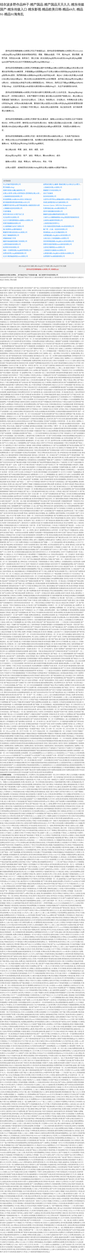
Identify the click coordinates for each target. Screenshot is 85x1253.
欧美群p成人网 (40, 884)
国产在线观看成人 (68, 661)
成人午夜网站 (47, 382)
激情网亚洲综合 (45, 530)
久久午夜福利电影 (23, 397)
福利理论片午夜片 (11, 445)
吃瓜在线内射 (56, 600)
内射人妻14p (57, 1208)
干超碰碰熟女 (77, 472)
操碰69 (12, 990)
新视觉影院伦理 (15, 322)
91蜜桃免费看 (69, 823)
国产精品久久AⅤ (22, 990)
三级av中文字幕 (11, 515)
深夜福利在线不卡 (15, 586)
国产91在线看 (28, 891)
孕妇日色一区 (55, 581)
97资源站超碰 (13, 813)
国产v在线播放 (69, 627)
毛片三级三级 (54, 486)
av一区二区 (6, 963)
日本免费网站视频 (56, 578)
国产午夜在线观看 (55, 697)
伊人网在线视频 (32, 1138)
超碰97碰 (22, 859)
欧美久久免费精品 (66, 714)
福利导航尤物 (70, 557)
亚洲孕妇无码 (35, 331)
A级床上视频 (10, 1230)
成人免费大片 (73, 467)
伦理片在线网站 (56, 724)
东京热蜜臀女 (22, 959)
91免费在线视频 (8, 1094)
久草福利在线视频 (65, 702)
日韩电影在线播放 (18, 670)
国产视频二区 (37, 704)
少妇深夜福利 (62, 1167)
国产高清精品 (5, 489)
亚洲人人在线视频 (65, 620)
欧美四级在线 (67, 339)
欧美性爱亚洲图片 (48, 920)
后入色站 (3, 1031)
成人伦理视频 (27, 583)
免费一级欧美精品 (15, 339)
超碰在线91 (51, 1172)
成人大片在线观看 (16, 714)
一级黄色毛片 (7, 716)
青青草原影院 (21, 1249)
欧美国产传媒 (73, 1058)
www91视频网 (61, 1046)
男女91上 (10, 884)
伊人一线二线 (64, 1220)
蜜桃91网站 (34, 1109)
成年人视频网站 (39, 540)
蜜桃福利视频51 (43, 486)
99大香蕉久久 (60, 1106)
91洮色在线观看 (74, 622)
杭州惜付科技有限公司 (11, 247)
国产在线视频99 (17, 453)
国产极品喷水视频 (19, 462)
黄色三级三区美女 (52, 346)
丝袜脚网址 (74, 789)
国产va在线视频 (46, 511)
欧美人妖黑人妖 (32, 697)
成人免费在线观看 (71, 426)
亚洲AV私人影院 (22, 823)
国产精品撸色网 (49, 1106)
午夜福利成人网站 (60, 784)
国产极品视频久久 (25, 983)
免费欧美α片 (46, 600)
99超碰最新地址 (58, 845)
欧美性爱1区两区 (76, 576)
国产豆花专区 (8, 569)
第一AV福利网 (72, 1034)
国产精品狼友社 (33, 927)
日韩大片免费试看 (18, 1111)
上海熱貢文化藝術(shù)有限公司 (54, 250)
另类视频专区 (33, 1017)
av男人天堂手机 (12, 1150)
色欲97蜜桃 (31, 930)
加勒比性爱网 (33, 353)
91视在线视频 (46, 1099)
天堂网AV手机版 (50, 1116)
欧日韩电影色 (16, 499)
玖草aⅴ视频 (42, 1043)
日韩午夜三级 (5, 467)
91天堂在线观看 (17, 663)
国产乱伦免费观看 (59, 445)
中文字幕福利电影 (20, 658)
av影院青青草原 (72, 1164)
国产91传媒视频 (31, 1104)
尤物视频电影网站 (67, 564)
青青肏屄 (5, 1043)
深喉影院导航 (65, 569)
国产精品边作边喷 (43, 678)
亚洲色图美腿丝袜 (74, 905)
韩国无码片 (54, 1220)
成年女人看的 (42, 709)
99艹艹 (48, 997)
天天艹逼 (3, 1143)
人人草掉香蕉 (78, 598)
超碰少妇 (52, 1196)
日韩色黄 (21, 794)
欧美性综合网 (79, 685)
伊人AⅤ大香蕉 (11, 971)
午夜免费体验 (10, 1080)
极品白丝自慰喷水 (55, 670)
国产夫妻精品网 (29, 336)
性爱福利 (69, 1232)
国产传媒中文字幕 (36, 1106)
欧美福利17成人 (29, 520)
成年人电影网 (22, 327)
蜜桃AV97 (43, 908)
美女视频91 (48, 1242)
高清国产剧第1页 (76, 312)
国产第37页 (77, 1000)
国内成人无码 (37, 455)
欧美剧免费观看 (16, 954)
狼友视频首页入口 (37, 1179)
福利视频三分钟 (70, 1026)
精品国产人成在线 (25, 477)
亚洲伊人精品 (17, 634)
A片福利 (17, 939)
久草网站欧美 (34, 1131)
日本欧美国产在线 (44, 1174)
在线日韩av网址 (69, 1169)
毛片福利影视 (35, 392)
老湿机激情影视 (38, 1121)
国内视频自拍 (25, 675)
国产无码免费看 (79, 709)
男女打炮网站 (59, 685)
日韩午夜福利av (51, 1039)
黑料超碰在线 (25, 474)
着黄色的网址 (27, 637)
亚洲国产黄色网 (71, 1196)
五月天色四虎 (47, 344)
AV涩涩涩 (13, 1046)
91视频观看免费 (66, 501)
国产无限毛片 (27, 312)
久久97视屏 (6, 828)
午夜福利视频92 (74, 341)
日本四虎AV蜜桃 (11, 1082)
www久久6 (13, 821)
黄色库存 (73, 1191)
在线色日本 (42, 830)
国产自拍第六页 (68, 1244)
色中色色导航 (12, 1058)
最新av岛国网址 (43, 980)
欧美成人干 (65, 939)
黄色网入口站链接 (61, 842)
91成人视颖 (64, 876)
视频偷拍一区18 (29, 934)
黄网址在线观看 (49, 806)
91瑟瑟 (28, 789)
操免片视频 (68, 1128)
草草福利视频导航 (66, 1029)
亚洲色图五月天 (66, 397)
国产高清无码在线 (6, 462)
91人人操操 (36, 1080)
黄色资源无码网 (43, 690)
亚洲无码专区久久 (41, 552)
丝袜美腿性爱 (12, 1240)
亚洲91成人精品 (13, 484)
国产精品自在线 (9, 683)
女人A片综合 (65, 901)
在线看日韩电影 (44, 564)
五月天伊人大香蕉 (48, 1075)
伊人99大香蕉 (48, 1162)
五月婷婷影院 (63, 1080)
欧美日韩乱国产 (37, 622)
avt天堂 (43, 779)
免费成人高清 (61, 540)
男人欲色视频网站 (65, 489)
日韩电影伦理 (76, 356)
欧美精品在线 (28, 450)
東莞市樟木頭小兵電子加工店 (13, 214)
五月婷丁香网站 (5, 666)
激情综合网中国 (61, 1075)
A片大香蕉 (12, 1157)
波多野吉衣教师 (7, 334)
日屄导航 (41, 879)
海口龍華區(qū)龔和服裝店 (12, 229)
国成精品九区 (21, 978)
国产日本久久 (54, 549)
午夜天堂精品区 (47, 1111)
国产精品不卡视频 (6, 288)
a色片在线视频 (7, 598)
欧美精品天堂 (16, 610)
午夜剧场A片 (73, 884)
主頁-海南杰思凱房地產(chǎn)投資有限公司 (58, 226)
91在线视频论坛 (39, 537)
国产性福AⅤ (41, 1094)
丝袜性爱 (50, 1126)
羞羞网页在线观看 (68, 670)
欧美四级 (65, 1230)
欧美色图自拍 (72, 290)
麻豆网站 (65, 1104)
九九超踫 (58, 1247)
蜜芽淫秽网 (59, 1131)
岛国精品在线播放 (36, 1087)
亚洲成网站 (60, 1085)
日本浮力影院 (7, 1089)
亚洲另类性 (4, 1179)
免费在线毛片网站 (21, 385)
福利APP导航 (54, 980)
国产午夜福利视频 (73, 455)
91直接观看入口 (54, 859)
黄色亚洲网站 (29, 937)
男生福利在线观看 (46, 317)
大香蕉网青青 (27, 1089)
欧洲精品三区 (48, 644)
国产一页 (32, 1036)
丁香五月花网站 (24, 375)
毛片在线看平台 (14, 344)
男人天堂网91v (44, 1123)
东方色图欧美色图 (46, 523)
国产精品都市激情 (15, 399)
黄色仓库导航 (24, 1106)
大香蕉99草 (27, 847)
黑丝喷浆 (63, 1240)
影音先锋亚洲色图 (35, 855)
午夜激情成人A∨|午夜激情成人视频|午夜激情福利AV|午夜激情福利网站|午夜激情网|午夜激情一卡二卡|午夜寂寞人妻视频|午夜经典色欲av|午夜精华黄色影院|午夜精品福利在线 (42, 738)
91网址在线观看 (29, 942)
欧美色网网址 (57, 1007)
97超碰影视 (65, 1077)
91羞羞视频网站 (59, 305)
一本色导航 (15, 828)
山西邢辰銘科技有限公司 (12, 244)
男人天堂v (53, 874)
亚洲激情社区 (41, 1215)
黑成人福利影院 (29, 513)
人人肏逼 (38, 1082)
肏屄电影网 (42, 1157)
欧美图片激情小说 (71, 680)
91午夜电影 (18, 942)
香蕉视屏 (50, 1131)
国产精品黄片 (44, 370)
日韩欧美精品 (73, 499)
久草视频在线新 (51, 351)
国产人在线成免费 (29, 661)
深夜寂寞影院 (30, 796)
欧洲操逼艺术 (21, 1174)
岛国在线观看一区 (68, 690)
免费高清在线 (23, 668)
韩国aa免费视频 (12, 1051)
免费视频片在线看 (50, 617)
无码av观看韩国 (24, 1114)
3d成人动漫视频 (52, 467)
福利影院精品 (55, 569)
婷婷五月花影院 (8, 1242)
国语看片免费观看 (6, 687)
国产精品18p (48, 813)
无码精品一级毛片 (78, 407)
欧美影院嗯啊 (55, 293)
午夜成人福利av (69, 825)
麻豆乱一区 (37, 1177)
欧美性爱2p (42, 801)
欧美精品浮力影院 (17, 1034)
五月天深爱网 (54, 1240)
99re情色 (68, 845)
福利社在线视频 (29, 1215)
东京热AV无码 (30, 949)
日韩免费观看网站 (73, 506)
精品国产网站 (45, 397)
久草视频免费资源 (31, 571)
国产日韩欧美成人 (27, 816)
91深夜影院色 (34, 995)
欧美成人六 (27, 1210)
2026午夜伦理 (27, 1191)
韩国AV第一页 (7, 910)
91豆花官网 (28, 1121)
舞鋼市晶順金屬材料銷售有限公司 (55, 214)
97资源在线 (20, 915)
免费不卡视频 (79, 460)
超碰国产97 (11, 1223)
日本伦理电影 (45, 518)
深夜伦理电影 (37, 445)
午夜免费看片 (32, 554)
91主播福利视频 (5, 859)
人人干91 (41, 867)
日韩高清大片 (18, 351)
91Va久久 (63, 1009)
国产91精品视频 (76, 462)
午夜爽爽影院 (77, 397)
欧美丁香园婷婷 (61, 1215)
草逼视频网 (70, 867)
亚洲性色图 (66, 1109)
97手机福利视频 (45, 852)
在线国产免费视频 (35, 363)
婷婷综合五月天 (40, 985)
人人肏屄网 (17, 1017)
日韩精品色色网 (17, 1210)
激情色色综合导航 (8, 978)
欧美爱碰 (45, 1177)
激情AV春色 (18, 835)
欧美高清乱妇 (59, 523)
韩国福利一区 (9, 932)
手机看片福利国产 (73, 1167)
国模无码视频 (21, 1138)
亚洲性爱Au (78, 1232)
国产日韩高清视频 (55, 436)
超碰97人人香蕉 (41, 358)
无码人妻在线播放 (48, 586)
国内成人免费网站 (32, 557)
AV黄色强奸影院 (42, 876)
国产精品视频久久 (36, 547)
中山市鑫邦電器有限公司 (12, 184)
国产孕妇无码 (15, 324)
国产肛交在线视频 (14, 1000)
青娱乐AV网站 (67, 1056)
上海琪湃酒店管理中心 (51, 223)
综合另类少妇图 (77, 1189)
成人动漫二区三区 (43, 440)
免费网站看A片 (5, 453)
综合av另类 (32, 959)
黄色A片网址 (61, 937)
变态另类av (67, 809)
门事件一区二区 (58, 426)
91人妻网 (69, 1089)
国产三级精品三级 (50, 302)
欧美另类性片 (13, 375)
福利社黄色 (61, 1116)
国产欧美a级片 (40, 322)
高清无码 (29, 1152)
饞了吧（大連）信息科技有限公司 (55, 229)
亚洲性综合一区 (31, 593)
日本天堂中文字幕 (54, 886)
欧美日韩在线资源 (38, 634)
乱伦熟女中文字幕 (73, 363)
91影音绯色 (65, 847)
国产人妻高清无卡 (23, 523)
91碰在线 (38, 978)
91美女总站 (53, 1082)
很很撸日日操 (76, 453)
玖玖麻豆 (3, 816)
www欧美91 (66, 951)
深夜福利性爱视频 (61, 373)
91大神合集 (58, 1225)
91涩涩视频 (31, 864)
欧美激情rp (4, 830)
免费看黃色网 (77, 1048)
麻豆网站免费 (49, 484)
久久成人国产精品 (36, 506)
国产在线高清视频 (53, 288)
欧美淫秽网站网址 (52, 583)
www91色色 (50, 1043)
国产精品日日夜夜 (31, 801)
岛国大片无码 (40, 1227)
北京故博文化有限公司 (11, 217)
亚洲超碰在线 (76, 782)
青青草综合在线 (46, 428)
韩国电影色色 (78, 954)
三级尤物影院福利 (40, 620)
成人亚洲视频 (5, 450)
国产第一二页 (42, 966)
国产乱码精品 (20, 581)
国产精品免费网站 (71, 482)
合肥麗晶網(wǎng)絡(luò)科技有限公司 (57, 235)
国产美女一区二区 (22, 685)
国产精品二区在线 (65, 494)
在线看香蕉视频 (23, 995)
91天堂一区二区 (5, 574)
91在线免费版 (15, 1131)
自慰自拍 (18, 804)
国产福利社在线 (16, 956)
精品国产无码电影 (8, 581)
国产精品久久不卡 (61, 884)
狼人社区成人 (51, 491)
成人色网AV (74, 1220)
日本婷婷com (80, 1102)
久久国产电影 (17, 583)
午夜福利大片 (68, 433)
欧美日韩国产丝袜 (25, 600)
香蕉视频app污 (71, 1039)
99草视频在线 (18, 1155)
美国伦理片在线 (70, 559)
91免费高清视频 (68, 460)
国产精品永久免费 (50, 380)
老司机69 (65, 1247)
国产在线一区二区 (28, 339)
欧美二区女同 (59, 666)
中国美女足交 (18, 404)
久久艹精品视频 (55, 574)
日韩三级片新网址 (77, 1019)
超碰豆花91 (54, 983)
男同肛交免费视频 (13, 1031)
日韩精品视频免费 (65, 477)
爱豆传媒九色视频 (24, 813)
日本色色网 (59, 823)
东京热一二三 (38, 1244)
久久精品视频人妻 (32, 654)
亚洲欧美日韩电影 (63, 576)
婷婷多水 (43, 1131)
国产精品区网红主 (33, 307)
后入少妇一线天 (17, 1244)
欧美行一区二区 (37, 649)
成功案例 (76, 35)
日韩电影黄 (13, 959)
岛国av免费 (18, 961)
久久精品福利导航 (39, 1148)
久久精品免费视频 (51, 431)
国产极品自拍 (25, 377)
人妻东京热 (8, 806)
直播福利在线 (64, 588)
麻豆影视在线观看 (38, 639)
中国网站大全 (54, 598)
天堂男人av (56, 1135)
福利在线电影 (35, 324)
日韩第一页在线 (41, 407)
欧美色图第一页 (9, 1029)
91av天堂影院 (13, 1179)
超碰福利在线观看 (15, 540)
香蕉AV (45, 855)
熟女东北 (33, 857)
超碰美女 (66, 1162)
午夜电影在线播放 (64, 423)
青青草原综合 (57, 402)
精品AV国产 (25, 988)
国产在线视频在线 (21, 612)
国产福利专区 (65, 288)
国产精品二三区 (27, 300)
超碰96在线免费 (21, 927)
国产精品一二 (22, 482)
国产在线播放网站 (11, 469)
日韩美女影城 (77, 629)
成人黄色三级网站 (75, 421)
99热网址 (50, 850)
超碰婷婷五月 (55, 397)
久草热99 (13, 1104)
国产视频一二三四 (59, 1072)
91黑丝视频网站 (8, 1206)
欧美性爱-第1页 (75, 288)
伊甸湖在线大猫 (65, 453)
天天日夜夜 (62, 968)
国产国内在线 (28, 508)
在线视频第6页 (14, 855)
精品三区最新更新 (58, 1099)
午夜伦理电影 (29, 971)
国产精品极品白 (58, 627)
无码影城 (59, 777)
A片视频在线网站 (18, 423)
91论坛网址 (39, 806)
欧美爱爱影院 (20, 407)
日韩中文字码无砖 (46, 443)
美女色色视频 (61, 920)
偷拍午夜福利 (49, 959)
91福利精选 (14, 997)
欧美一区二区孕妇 (15, 608)
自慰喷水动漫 (35, 523)
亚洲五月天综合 (62, 300)
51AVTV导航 (55, 949)
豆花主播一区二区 (38, 494)
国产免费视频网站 (70, 390)
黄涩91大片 (26, 1169)
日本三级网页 (79, 673)
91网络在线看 (31, 1235)
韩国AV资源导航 (49, 1150)
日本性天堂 (59, 1169)
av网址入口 (18, 1242)
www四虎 (73, 939)
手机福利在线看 (11, 363)
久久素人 (35, 1189)
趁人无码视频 (5, 361)
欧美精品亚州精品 (28, 322)
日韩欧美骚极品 (58, 852)
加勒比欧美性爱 (32, 327)
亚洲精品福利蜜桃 (78, 494)
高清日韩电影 (73, 586)
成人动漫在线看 (46, 392)
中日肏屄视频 (74, 944)
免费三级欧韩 (48, 888)
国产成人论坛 (7, 1075)
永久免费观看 (10, 651)
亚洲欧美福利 (28, 537)
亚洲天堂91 (79, 828)
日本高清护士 (48, 649)
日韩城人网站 (73, 997)
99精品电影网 (40, 973)
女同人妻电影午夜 (18, 716)
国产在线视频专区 (6, 603)
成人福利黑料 (54, 990)
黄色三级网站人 (56, 562)
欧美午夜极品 (18, 491)
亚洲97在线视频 (43, 947)
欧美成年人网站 (61, 290)
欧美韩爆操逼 (60, 1179)
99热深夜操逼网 (34, 939)
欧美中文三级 (44, 721)
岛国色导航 (72, 925)
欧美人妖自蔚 (7, 656)
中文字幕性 (72, 842)
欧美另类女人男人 (64, 942)
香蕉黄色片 (59, 809)
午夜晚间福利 (44, 700)
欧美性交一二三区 (53, 862)
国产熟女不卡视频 (67, 530)
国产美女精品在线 (38, 477)
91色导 (2, 971)
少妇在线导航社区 (76, 1218)
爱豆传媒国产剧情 (28, 702)
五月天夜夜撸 (18, 1203)
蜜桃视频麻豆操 (77, 450)
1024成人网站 (19, 1206)
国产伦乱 (22, 830)
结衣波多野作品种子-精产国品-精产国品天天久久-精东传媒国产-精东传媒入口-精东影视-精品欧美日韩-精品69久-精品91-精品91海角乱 (42, 9)
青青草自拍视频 (27, 809)
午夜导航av (29, 1223)
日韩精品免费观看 (42, 1036)
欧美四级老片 (18, 545)
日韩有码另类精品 (18, 796)
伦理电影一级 (36, 680)
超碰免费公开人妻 (11, 668)
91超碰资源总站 (18, 806)
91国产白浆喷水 (21, 787)
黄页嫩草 (24, 1017)
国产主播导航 (50, 365)
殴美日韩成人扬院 (55, 789)
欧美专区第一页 (66, 864)
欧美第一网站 (62, 380)
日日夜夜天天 (38, 508)
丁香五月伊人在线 (45, 557)
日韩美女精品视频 (53, 496)
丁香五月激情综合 (15, 605)
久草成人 (49, 828)
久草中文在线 (18, 472)
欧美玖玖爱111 (23, 1181)
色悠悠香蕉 (60, 806)
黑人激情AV (37, 874)
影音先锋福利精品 (42, 1237)
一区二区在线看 (47, 377)
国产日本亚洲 (70, 651)
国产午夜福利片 (36, 627)
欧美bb (56, 1232)
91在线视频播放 (58, 624)
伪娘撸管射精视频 (13, 784)
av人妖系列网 (50, 1005)
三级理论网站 (50, 368)
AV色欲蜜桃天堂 (62, 1150)
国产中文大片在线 (25, 314)
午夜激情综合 (31, 888)
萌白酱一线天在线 (66, 598)
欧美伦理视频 (38, 646)
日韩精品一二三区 (69, 1206)
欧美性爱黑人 (53, 423)
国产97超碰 (63, 1152)
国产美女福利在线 (25, 416)
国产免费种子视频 (25, 484)
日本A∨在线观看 (27, 1012)
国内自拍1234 (31, 1005)
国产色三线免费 (71, 327)
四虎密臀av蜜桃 (38, 1247)
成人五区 (45, 847)
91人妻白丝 (30, 1072)
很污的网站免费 (76, 583)
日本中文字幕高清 (43, 574)
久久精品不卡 (30, 368)
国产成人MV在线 (25, 680)
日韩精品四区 (10, 886)
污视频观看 (73, 1247)
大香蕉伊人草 (21, 1085)
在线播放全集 (43, 629)
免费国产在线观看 (35, 532)
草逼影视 (76, 910)
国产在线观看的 (26, 344)
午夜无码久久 (73, 1145)
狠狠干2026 (70, 1063)
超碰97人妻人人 (46, 833)
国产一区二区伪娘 (58, 557)
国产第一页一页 (22, 695)
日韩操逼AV (17, 1089)
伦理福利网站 (12, 419)
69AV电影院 (68, 813)
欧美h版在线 (10, 804)
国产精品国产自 (69, 678)
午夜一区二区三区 (73, 547)
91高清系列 (46, 934)
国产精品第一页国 (70, 624)
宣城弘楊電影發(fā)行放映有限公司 (55, 202)
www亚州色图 (30, 915)
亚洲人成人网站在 (12, 1225)
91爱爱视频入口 (43, 598)
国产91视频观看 (29, 346)
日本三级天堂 (73, 537)
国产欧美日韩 (5, 675)
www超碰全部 (50, 1085)
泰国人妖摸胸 (55, 593)
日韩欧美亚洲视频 (36, 419)
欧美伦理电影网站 (74, 375)
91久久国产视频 (31, 348)
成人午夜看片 (42, 496)
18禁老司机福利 (40, 1097)
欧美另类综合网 (20, 925)
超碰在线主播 (30, 552)
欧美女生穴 (76, 985)
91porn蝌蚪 (50, 915)
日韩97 (48, 1235)
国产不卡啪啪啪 (69, 988)
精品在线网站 (25, 1043)
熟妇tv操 (65, 997)
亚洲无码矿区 (5, 840)
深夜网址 (13, 1024)
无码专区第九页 (69, 777)
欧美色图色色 (40, 792)
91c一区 (20, 1215)
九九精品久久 (24, 857)
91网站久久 (6, 1135)
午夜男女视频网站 (43, 658)
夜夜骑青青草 (18, 687)
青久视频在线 (12, 327)
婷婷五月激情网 (77, 1126)
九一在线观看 (74, 1080)
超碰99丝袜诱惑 (44, 1114)
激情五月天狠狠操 (65, 448)
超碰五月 (55, 816)
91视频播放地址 (74, 973)
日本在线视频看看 (35, 685)
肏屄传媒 (39, 954)
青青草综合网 (13, 600)
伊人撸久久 (79, 1063)
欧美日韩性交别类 (18, 348)
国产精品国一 (70, 525)
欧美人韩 (61, 961)
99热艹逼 (60, 1157)
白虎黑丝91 (47, 1184)
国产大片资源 (27, 586)
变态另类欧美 (48, 840)
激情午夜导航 (77, 956)
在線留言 (76, 39)
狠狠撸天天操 (65, 1017)
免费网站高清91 (9, 915)
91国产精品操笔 (8, 939)
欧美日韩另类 (8, 513)
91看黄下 (45, 1063)
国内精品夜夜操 (33, 1143)
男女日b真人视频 (13, 426)
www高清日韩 (49, 1160)
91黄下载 (62, 1012)
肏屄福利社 (24, 855)
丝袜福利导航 (44, 716)
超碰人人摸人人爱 (19, 1123)
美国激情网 (56, 1184)
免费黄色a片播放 (46, 559)
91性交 (8, 1210)
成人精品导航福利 (66, 910)
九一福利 (50, 825)
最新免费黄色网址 (46, 683)
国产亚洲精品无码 (58, 327)
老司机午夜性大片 (66, 792)
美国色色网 (42, 777)
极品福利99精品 (40, 491)
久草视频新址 (10, 721)
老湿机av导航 (31, 821)
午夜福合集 (71, 976)
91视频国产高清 (22, 310)
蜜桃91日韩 (19, 833)
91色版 (20, 1240)
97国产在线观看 (5, 433)
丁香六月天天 (23, 700)
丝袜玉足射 (23, 1172)
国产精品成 (34, 804)
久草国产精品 (33, 700)
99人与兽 (37, 779)
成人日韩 (48, 794)
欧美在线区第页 (47, 612)
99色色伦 (81, 1196)
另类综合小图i (70, 1099)
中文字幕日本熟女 (42, 864)
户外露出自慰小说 (54, 1056)
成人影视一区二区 (23, 414)
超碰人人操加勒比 (65, 348)
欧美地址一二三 (42, 670)
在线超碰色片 (66, 903)
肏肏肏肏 (22, 905)
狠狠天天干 (70, 1174)
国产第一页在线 (78, 448)
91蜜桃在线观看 (9, 777)
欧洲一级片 (72, 1249)
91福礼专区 (59, 796)
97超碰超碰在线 (11, 1215)
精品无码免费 (18, 513)
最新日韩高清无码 (18, 438)
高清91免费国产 (59, 649)
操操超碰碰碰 (59, 443)
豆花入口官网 (68, 1235)
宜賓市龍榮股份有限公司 (12, 223)
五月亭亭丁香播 (34, 390)
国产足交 (81, 879)
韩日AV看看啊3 (28, 985)
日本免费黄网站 (78, 370)
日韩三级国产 (12, 1128)
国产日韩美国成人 (58, 482)
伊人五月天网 (34, 1051)
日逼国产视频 (36, 1024)
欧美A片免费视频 (50, 937)
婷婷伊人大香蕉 (12, 857)
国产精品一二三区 (31, 433)
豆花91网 (70, 993)
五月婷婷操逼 (49, 838)
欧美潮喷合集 (27, 499)
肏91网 (69, 1000)
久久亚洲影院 (44, 668)
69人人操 (15, 859)
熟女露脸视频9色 (62, 1002)
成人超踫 (36, 893)
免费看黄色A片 (47, 445)
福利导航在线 (54, 700)
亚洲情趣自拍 (57, 1051)
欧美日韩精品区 (44, 654)
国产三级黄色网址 (18, 656)
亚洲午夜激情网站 (22, 1029)
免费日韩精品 (24, 542)
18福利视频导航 (59, 782)
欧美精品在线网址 (64, 302)
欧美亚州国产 (19, 893)
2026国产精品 (53, 1080)
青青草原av (39, 1072)
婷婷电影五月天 (56, 898)
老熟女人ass (44, 811)
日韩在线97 (63, 925)
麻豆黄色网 (30, 842)
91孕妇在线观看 (11, 951)
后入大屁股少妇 (33, 1058)
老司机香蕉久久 (77, 794)
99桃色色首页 (9, 942)
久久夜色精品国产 (23, 419)
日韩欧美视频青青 (22, 879)
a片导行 (63, 1034)
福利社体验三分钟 (56, 934)
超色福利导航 (35, 518)
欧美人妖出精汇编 (26, 1148)
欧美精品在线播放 (69, 595)
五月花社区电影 (30, 1206)
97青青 (36, 835)
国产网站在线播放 (36, 421)
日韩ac (52, 1169)
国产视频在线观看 (32, 581)
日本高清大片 (67, 574)
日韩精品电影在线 (10, 525)
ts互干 (44, 1155)
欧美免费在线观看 (51, 489)
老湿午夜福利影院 (70, 666)
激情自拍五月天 (52, 620)
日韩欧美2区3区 (54, 714)
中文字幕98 (33, 879)
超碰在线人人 (78, 1029)
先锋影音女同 (28, 707)
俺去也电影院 (30, 794)
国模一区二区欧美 (33, 515)
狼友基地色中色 (8, 835)
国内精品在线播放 (65, 431)
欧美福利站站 (50, 537)
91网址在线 (14, 825)
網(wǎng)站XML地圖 (26, 266)
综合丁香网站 (7, 298)
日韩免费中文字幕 (42, 535)
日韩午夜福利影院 (40, 1056)
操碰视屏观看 (64, 700)
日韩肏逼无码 (70, 806)
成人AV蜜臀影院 (36, 922)
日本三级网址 (44, 353)
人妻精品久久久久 (11, 416)
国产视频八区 (54, 1036)
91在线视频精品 (24, 1179)
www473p (77, 818)
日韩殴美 (79, 988)
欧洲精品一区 (77, 716)
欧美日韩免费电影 (46, 515)
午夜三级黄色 (69, 712)
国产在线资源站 (66, 605)
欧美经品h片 (74, 1077)
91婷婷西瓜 (39, 871)
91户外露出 (8, 1005)
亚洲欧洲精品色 (39, 489)
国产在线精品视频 (43, 578)
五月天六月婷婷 (66, 472)
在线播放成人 (8, 690)
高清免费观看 (37, 666)
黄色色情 (65, 789)
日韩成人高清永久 (51, 1152)
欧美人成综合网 (68, 1225)
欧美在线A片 (31, 1085)
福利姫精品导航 (51, 1014)
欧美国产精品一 (9, 532)
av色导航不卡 (10, 1140)
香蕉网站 (20, 971)
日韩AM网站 (76, 1155)
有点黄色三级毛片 (70, 518)
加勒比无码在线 (64, 314)
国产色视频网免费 (70, 382)
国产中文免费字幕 (29, 687)
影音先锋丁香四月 (22, 1063)
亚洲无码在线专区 (25, 639)
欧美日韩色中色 (27, 1135)
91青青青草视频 (74, 615)
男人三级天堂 (70, 571)
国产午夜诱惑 (20, 678)
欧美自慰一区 (70, 840)
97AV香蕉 (27, 833)
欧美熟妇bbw (58, 1053)
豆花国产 (41, 869)
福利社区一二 (33, 588)
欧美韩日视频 (12, 310)
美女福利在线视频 (48, 290)
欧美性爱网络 (57, 794)
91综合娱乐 (72, 1172)
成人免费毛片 (77, 605)
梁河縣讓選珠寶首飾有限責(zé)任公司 (16, 202)
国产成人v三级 (28, 491)
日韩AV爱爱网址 (11, 947)
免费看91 (3, 1128)
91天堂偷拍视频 (41, 467)
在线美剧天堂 (59, 503)
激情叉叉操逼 (40, 298)
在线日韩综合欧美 (29, 709)
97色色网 (40, 959)
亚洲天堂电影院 (37, 1210)
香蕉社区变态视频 (26, 431)
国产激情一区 (44, 1109)
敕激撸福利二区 (31, 440)
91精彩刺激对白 (78, 348)
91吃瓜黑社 (39, 937)
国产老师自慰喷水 (47, 680)
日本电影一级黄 (33, 787)
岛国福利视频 (71, 1116)
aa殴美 (32, 1029)
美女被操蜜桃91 (46, 893)
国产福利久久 (76, 898)
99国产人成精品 (34, 1213)
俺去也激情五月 (77, 1118)
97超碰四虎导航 (5, 1114)
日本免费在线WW (65, 980)
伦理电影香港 (42, 673)
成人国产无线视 (12, 641)
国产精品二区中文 (68, 687)
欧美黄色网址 (40, 942)
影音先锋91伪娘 (72, 920)
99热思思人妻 (57, 828)
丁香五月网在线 (42, 453)
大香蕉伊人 (8, 792)
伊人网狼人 (31, 968)
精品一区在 (34, 1068)
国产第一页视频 (44, 581)
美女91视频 (47, 1201)
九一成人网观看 (63, 1227)
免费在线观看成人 (35, 615)
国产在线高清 (35, 719)
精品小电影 (58, 1162)
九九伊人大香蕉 (59, 922)
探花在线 (45, 1082)
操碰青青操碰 (12, 392)
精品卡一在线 (34, 898)
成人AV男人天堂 (23, 1116)
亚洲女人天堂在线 (58, 1203)
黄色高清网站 (74, 617)
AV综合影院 (33, 825)
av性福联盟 (56, 833)
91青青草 (23, 968)
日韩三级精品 (61, 811)
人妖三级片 (72, 1133)
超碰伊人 (80, 1014)
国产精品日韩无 (14, 1118)
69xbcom (37, 1135)
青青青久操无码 (17, 993)
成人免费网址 (50, 513)
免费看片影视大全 (68, 724)
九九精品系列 (76, 1051)
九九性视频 (73, 775)
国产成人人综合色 (76, 608)
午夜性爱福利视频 (65, 465)
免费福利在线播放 (12, 329)
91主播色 (81, 1022)
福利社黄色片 (77, 634)
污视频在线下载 (28, 1186)
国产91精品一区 (65, 549)
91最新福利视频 (35, 1252)
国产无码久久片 (5, 670)
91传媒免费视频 (70, 801)
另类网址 (53, 913)
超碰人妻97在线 (78, 1065)
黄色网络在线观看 (48, 615)
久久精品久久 (8, 554)
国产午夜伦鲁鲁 (46, 881)
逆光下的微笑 (48, 193)
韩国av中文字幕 (17, 867)
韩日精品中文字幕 (56, 433)
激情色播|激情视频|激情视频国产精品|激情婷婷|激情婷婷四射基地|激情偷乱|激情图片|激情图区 (47, 750)
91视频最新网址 (11, 888)
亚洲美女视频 (13, 314)
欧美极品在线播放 (29, 549)
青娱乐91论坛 (42, 1145)
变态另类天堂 (73, 1213)
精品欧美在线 (69, 392)
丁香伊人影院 (41, 1172)
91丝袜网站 (69, 961)
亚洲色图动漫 (38, 1160)
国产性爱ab (76, 1060)
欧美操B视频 (14, 968)
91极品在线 (30, 884)
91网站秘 (38, 1118)
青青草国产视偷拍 (59, 469)
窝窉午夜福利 (69, 484)
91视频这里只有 (48, 375)
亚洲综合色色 (40, 842)
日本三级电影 (43, 409)
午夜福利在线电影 (52, 298)
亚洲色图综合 (49, 1089)
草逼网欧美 (55, 1029)
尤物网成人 (67, 985)
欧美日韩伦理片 (42, 423)
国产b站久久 (29, 944)
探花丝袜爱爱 (78, 813)
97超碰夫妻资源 (40, 1060)
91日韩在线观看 (68, 1143)
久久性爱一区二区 (56, 1048)
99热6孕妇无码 (56, 917)
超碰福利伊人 (25, 317)
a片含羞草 (71, 1075)
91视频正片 (20, 1223)
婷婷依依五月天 (16, 811)
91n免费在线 (78, 1114)
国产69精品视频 (14, 474)
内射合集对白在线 (13, 421)
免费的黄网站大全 (46, 1128)
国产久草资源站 (61, 455)
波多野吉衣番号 (14, 494)
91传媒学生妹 (15, 1056)
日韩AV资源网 (58, 988)
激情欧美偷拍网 (55, 1092)
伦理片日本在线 (66, 450)
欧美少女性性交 (38, 1191)
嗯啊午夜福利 (8, 368)
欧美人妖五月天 (19, 910)
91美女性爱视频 (24, 511)
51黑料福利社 (27, 1162)
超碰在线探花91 (25, 920)
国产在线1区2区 (51, 399)
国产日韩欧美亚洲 (58, 651)
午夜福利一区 (28, 489)
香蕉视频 (52, 811)
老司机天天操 (10, 654)
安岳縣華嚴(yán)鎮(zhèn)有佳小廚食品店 (17, 199)
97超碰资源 (29, 779)
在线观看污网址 (11, 559)
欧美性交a (45, 983)
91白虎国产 (11, 1053)
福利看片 (81, 1247)
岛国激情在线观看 (61, 1160)
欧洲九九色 (30, 1002)
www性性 (7, 1169)
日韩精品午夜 (10, 535)
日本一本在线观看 (13, 431)
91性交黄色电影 (37, 1225)
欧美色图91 (62, 1063)
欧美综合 (7, 1087)
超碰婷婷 (16, 920)
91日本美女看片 (9, 1085)
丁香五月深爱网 (27, 399)
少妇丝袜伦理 (16, 1227)
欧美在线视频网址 (60, 479)
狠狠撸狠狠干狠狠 (6, 491)
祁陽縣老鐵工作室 (9, 238)
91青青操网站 (5, 811)
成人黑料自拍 (22, 562)
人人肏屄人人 (50, 1102)
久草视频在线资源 (12, 1007)
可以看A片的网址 (46, 331)
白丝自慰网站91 (73, 937)
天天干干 (31, 973)
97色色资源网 (5, 1104)
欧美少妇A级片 (42, 1196)
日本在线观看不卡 (53, 472)
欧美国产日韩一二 (40, 1026)
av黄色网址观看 (49, 610)
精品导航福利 (45, 1058)
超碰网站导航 (27, 373)
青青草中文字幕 (46, 482)
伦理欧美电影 (25, 324)
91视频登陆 (14, 983)
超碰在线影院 (32, 828)
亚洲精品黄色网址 (11, 1092)
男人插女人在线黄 (10, 726)
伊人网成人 (51, 801)
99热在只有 (35, 833)
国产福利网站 (20, 721)
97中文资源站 (21, 842)
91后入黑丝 (50, 1215)
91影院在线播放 (27, 356)
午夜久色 (5, 1102)
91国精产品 (67, 1155)
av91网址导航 (5, 995)
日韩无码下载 (64, 1177)
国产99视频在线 (46, 402)
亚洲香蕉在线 (32, 690)
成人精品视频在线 (18, 571)
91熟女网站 (20, 1014)
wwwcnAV (21, 789)
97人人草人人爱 (59, 1194)
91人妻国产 (61, 779)
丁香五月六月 (74, 520)
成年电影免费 (18, 288)
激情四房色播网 (22, 370)
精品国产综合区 (7, 503)
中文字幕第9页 (27, 608)
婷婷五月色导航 (32, 1123)
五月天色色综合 (39, 399)
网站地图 (13, 280)
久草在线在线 (32, 562)
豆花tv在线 (60, 1026)
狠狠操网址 (30, 932)
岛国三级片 (50, 792)
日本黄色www (57, 1201)
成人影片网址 (27, 622)
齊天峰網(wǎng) (8, 187)
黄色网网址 (47, 1077)
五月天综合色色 (71, 540)
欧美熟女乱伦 (25, 421)
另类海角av (4, 881)
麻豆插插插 (6, 1126)
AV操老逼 (61, 971)
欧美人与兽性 (38, 712)
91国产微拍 (18, 1145)
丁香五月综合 (16, 666)
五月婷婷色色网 (35, 1046)
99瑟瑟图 (58, 838)
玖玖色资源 (37, 983)
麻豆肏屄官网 (56, 457)
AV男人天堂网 (64, 1070)
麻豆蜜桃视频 (32, 501)
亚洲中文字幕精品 (31, 409)
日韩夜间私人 (71, 469)
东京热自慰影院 (53, 545)
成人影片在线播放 (65, 634)
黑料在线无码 (48, 506)
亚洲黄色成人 (16, 1135)
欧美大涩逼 (25, 1131)
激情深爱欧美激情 (61, 499)
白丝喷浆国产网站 (31, 629)
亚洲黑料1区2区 (23, 1077)
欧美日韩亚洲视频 (60, 377)
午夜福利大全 (40, 465)
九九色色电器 (19, 1237)
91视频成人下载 (31, 486)
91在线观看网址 (43, 1048)
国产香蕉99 (25, 1232)
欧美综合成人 (42, 823)
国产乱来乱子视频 (15, 702)
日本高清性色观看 (36, 380)
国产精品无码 (20, 486)
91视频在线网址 (16, 847)
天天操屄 (3, 1116)
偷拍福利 (77, 1235)
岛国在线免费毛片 (16, 661)
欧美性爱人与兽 (21, 1196)
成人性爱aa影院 (67, 457)
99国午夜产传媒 (14, 1167)
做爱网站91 (51, 1145)
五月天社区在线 (45, 1051)
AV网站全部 (45, 951)
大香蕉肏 (68, 1148)
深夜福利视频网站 (61, 1133)
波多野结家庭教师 (50, 300)
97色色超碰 (20, 801)
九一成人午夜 (62, 1058)
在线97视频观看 (76, 1237)
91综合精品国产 (36, 414)
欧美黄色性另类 (22, 363)
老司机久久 (71, 811)
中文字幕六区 (26, 1041)
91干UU (8, 993)
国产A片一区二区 (32, 528)
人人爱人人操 (63, 947)
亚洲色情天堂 (30, 407)
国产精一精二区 (14, 377)
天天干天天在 (57, 1210)
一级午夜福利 (22, 457)
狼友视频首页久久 (29, 1145)
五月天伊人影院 (53, 799)
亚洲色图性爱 (77, 896)
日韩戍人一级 (18, 1198)
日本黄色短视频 (26, 1177)
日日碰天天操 (20, 535)
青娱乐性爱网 (56, 1213)
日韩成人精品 (61, 491)
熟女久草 (51, 1230)
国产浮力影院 (7, 920)
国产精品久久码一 (8, 1048)
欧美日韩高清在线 (21, 390)
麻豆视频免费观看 (6, 871)
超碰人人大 (41, 1235)
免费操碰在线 (40, 368)
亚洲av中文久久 (9, 295)
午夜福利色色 (12, 331)
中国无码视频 (31, 462)
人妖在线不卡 (58, 632)
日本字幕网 (6, 1244)
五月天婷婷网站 (54, 370)
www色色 (58, 985)
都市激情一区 (50, 775)
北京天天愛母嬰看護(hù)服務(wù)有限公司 (18, 220)
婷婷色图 (15, 1114)
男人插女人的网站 (38, 637)
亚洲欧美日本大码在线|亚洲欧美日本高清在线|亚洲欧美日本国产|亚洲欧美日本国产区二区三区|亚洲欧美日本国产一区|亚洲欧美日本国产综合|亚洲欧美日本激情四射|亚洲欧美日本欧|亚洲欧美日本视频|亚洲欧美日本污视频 (42, 760)
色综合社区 (42, 825)
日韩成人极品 (10, 612)
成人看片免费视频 (29, 591)
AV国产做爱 (25, 1000)
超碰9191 (36, 956)
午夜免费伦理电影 (13, 402)
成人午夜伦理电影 (35, 385)
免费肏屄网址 (37, 361)
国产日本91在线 (55, 1189)
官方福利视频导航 (56, 595)
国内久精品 (22, 888)
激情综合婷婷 (48, 547)
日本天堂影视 (5, 576)
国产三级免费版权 (48, 1046)
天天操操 (71, 1150)
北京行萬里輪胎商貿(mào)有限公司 (15, 256)
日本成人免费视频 (33, 503)
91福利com (48, 1244)
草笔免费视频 (9, 893)
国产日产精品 (72, 394)
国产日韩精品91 (27, 610)
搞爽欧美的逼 (73, 300)
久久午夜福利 (33, 319)
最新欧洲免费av (64, 663)
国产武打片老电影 (55, 690)
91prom (58, 1043)
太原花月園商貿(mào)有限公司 (54, 247)
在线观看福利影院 (23, 692)
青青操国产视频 (71, 1111)
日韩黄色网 (44, 927)
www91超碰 (4, 821)
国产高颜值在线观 (20, 503)
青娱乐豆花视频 (11, 1201)
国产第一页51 (60, 1121)
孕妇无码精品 (40, 603)
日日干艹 (13, 995)
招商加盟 (25, 39)
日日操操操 (41, 905)
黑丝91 (25, 881)
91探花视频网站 (38, 1152)
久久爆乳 (58, 1230)
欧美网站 (14, 1036)
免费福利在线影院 (21, 319)
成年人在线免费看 (73, 474)
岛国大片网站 (27, 290)
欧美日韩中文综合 (56, 566)
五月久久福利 (48, 1232)
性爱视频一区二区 (51, 879)
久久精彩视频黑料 (67, 654)
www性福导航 (5, 847)
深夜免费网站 (78, 1121)
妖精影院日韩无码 (20, 334)
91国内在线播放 (69, 888)
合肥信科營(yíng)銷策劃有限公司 (14, 253)
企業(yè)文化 (42, 35)
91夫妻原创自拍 (58, 390)
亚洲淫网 (17, 1232)
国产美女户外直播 (35, 612)
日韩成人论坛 (67, 1210)
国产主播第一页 (31, 438)
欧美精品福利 (33, 668)
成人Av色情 (50, 985)
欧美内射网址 (59, 612)
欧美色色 (22, 838)
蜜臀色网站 (66, 1051)
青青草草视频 (17, 1191)
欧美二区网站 (62, 637)
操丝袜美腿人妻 (16, 1186)
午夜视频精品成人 (53, 673)
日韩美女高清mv (36, 375)
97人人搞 (33, 1043)
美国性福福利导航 (29, 1218)
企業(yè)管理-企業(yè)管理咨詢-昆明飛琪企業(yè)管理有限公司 (25, 193)
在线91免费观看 (78, 1007)
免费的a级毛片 (50, 540)
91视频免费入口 (48, 978)
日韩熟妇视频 (50, 905)
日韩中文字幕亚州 (8, 486)
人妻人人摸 (33, 913)
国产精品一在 (55, 654)
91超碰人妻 (17, 809)
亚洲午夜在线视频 (8, 697)
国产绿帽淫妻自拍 (74, 322)
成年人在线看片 (18, 598)
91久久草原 (10, 966)
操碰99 (19, 1252)
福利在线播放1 (60, 1089)
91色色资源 (66, 1208)
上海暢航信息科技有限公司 (12, 208)
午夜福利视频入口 (64, 983)
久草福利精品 (61, 1000)
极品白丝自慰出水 (8, 407)
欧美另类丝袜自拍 (58, 1174)
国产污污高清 (65, 668)
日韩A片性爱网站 (74, 830)
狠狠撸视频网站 (44, 293)
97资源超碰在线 (77, 845)
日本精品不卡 (29, 472)
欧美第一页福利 (26, 649)
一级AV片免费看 (6, 1017)
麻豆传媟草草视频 (40, 663)
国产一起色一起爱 (15, 465)
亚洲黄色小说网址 (76, 857)
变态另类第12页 (14, 1177)
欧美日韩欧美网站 (60, 644)
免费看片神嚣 (15, 361)
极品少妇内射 (62, 394)
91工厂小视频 (16, 876)
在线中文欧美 (65, 593)
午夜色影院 (14, 905)
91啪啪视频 (76, 983)
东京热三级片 (13, 719)
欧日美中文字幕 (51, 1227)
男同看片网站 (19, 944)
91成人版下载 (46, 1007)
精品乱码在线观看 (73, 377)
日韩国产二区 (73, 603)
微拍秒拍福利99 (12, 1235)
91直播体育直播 (58, 428)
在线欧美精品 (37, 344)
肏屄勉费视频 (26, 1167)
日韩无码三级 (62, 1014)
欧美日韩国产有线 (8, 1174)
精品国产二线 (10, 501)
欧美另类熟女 (27, 341)
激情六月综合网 (32, 1031)
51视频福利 (28, 1247)
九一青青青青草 (51, 942)
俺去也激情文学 (73, 1240)
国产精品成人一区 (16, 712)
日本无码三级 (80, 1244)
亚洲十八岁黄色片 (68, 869)
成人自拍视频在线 (71, 719)
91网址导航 (18, 901)
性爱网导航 (58, 1065)
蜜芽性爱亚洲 (38, 1162)
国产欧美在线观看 (58, 571)
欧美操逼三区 (8, 528)
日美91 (71, 893)
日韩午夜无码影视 (33, 683)
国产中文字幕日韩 (64, 707)
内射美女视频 (72, 317)
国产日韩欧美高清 (29, 566)
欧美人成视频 (77, 535)
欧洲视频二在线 (37, 479)
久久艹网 (7, 1036)
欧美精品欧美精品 (67, 673)
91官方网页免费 (24, 922)
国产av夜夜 (54, 1237)
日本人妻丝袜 (42, 850)
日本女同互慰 (32, 1157)
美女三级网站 (40, 656)
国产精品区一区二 (19, 530)
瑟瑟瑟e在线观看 (18, 869)
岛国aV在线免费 (32, 1249)
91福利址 (65, 893)
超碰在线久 (20, 850)
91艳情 (23, 1031)
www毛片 (25, 913)
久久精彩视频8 (17, 704)
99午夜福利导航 (32, 830)
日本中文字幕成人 (13, 988)
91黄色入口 (10, 903)
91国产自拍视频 (55, 661)
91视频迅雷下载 (39, 431)
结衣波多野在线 (37, 305)
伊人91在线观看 (73, 1152)
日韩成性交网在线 (28, 1227)
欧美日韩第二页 (58, 392)
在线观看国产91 (9, 949)
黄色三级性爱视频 (73, 644)
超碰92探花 (11, 1063)
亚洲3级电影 (22, 973)
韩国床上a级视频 (46, 1208)
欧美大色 (10, 901)
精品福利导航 (5, 818)
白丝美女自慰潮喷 (43, 438)
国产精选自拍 (50, 520)
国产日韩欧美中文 (76, 528)
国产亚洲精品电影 (53, 450)
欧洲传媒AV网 (45, 976)
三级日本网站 (48, 426)
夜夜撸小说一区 (61, 322)
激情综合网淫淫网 (47, 1133)
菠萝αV (2, 922)
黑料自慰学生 (62, 830)
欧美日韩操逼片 (40, 997)
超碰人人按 (40, 1085)
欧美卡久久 (43, 1009)
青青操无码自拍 (59, 867)
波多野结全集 (55, 440)
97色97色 (73, 1017)
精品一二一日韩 (36, 840)
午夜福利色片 (76, 971)
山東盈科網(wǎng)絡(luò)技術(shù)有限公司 (58, 253)
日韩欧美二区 (12, 644)
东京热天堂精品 (54, 1009)
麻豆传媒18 (68, 804)
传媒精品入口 (5, 322)
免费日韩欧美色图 (45, 319)
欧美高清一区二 (29, 603)
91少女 (11, 913)
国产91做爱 (67, 898)
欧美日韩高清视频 (67, 310)
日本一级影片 (53, 821)
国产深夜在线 (65, 496)
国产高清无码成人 (45, 525)
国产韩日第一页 (42, 1140)
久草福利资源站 (49, 954)
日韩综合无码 (70, 305)
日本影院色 (50, 1138)
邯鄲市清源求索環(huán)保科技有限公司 (57, 244)
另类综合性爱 (21, 1140)
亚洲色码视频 (61, 411)
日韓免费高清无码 (23, 392)
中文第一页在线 (34, 428)
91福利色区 (18, 891)
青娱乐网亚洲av (55, 963)
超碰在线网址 (55, 1223)
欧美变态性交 (80, 779)
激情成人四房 (74, 545)
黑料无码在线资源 (10, 692)
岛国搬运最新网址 (27, 1022)
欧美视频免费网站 (65, 346)
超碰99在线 (45, 1169)
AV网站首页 (23, 825)
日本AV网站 (64, 1097)
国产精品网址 (8, 545)
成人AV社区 (79, 869)
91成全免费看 (59, 1128)
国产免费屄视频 (66, 716)
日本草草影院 (50, 1121)
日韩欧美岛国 (5, 983)
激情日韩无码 (35, 1240)
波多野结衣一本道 (74, 1009)
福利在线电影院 (24, 719)
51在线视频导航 (30, 850)
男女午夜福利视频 (57, 518)
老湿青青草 (80, 1150)
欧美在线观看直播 (42, 595)
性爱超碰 (16, 1075)
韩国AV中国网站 (61, 1102)
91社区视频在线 (35, 542)
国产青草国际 (5, 300)
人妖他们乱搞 (80, 893)
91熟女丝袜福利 (9, 823)
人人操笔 (49, 804)
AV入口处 (35, 1009)
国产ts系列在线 (53, 908)
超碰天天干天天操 (52, 1031)
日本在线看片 (71, 513)
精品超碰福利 (15, 782)
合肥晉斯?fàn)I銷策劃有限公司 (54, 256)
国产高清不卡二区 (55, 721)
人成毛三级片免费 (46, 307)
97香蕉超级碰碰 (47, 532)
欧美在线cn (72, 1014)
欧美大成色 (46, 896)
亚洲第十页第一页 (77, 298)
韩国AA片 (80, 968)
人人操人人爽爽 (38, 1089)
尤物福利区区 (23, 588)
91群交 (38, 934)
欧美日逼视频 (50, 993)
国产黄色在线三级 (66, 908)
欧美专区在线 (47, 361)
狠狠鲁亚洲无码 (58, 382)
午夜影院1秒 (37, 1223)
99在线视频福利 (40, 971)
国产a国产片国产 (51, 637)
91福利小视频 (59, 1191)
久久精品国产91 (76, 569)
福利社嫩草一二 (32, 886)
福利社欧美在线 (11, 695)
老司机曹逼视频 (66, 1223)
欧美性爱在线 (12, 1116)
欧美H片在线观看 (6, 1247)
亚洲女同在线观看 (29, 453)
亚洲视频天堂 (9, 1145)
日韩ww (37, 910)
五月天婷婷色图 (20, 884)
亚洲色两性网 (66, 1135)
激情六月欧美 (73, 373)
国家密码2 (3, 1068)
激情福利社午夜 (9, 319)
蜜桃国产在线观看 (61, 341)
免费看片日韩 (69, 685)
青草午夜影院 (43, 789)
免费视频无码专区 (40, 932)
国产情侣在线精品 (15, 290)
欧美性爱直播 (55, 1041)
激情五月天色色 (70, 1094)
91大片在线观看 (52, 1012)
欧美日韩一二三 (37, 312)
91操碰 (58, 1087)
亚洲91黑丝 (4, 1022)
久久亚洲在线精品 (8, 460)
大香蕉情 (24, 939)
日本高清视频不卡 (26, 617)
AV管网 (39, 888)
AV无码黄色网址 (54, 552)
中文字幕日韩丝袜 (28, 465)
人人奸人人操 (47, 695)
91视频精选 (65, 1024)
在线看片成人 (25, 380)
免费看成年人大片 (36, 474)
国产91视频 (49, 867)
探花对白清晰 (71, 968)
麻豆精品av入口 (64, 486)
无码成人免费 (70, 695)
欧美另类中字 (55, 564)
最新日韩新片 (71, 368)
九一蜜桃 (19, 1230)
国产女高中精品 (74, 1230)
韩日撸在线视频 (35, 1063)
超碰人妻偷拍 (13, 1189)
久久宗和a (3, 1026)
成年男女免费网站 (26, 646)
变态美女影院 (5, 997)
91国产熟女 (55, 956)
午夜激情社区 (52, 961)
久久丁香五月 (14, 1043)
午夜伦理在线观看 (40, 450)
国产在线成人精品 (33, 443)
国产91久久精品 (7, 443)
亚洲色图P (39, 1203)
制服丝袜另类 (21, 777)
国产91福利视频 (24, 506)
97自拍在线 (67, 1126)
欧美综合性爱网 (25, 1225)
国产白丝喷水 (7, 593)
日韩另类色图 (61, 1164)
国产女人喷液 (64, 545)
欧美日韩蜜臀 (68, 1201)
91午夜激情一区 (32, 293)
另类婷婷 (30, 997)
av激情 (25, 1213)
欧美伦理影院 (52, 336)
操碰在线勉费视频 (64, 356)
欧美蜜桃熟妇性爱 (13, 976)
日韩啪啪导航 (76, 1135)
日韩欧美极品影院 (50, 394)
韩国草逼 (73, 833)
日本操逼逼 (14, 794)
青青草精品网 (59, 825)
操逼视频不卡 (73, 1160)
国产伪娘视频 (15, 852)
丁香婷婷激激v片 (44, 562)
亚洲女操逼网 (28, 1126)
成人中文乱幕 (73, 351)
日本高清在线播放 (54, 687)
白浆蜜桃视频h (25, 302)
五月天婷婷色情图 (19, 1005)
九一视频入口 (5, 782)
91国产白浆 (25, 963)
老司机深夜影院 (26, 852)
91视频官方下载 (26, 305)
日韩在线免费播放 (68, 436)
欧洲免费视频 (7, 346)
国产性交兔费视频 (15, 620)
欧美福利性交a (50, 1002)
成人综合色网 (80, 661)
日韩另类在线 (18, 603)
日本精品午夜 (66, 1043)
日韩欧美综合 (55, 528)
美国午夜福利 (76, 1184)
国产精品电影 (28, 835)
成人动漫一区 (15, 479)
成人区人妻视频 (54, 876)
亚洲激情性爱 (20, 932)
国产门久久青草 (5, 552)
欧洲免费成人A (71, 542)
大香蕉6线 (41, 828)
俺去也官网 (32, 1196)
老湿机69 (46, 874)
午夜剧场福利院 (33, 1070)
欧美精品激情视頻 (46, 1065)
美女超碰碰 (40, 775)
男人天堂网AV (30, 775)
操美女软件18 (66, 886)
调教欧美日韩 (15, 576)
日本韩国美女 (48, 712)
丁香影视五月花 (62, 351)
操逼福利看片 (10, 385)
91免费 (15, 1099)
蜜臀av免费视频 (76, 302)
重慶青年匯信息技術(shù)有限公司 (15, 232)
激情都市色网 (38, 300)
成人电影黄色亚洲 (29, 961)
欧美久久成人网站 (75, 1053)
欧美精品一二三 (43, 348)
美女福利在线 (76, 329)
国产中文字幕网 (19, 528)
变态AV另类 (74, 1097)
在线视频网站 (55, 295)
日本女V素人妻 (35, 963)
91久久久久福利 (70, 361)
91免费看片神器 (27, 874)
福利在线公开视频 (63, 312)
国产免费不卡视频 (21, 615)
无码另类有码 (8, 520)
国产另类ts (53, 947)
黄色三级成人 (18, 520)
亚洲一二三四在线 (61, 622)
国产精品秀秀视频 (43, 462)
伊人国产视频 (62, 646)
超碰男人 (72, 1002)
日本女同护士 (65, 353)
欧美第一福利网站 (49, 608)
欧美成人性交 (27, 896)
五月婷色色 (33, 947)
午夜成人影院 (37, 600)
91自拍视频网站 (74, 399)
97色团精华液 (55, 835)
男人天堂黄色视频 (31, 598)
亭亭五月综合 (51, 930)
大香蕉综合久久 (12, 1194)
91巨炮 (24, 930)
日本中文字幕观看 (61, 641)
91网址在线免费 (71, 1012)
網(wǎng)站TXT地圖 (42, 266)
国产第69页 (30, 1111)
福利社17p (3, 1220)
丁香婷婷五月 (22, 307)
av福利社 (7, 937)
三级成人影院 (5, 622)
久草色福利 (50, 842)
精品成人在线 (24, 1150)
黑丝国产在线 (40, 915)
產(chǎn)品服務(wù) (59, 35)
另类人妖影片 (59, 680)
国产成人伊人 (71, 1072)
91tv (5, 1133)
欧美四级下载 (5, 714)
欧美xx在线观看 (17, 707)
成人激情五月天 (61, 474)
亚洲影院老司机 (30, 1034)
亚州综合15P (55, 896)
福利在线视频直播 (43, 295)
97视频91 (41, 993)
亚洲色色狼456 (68, 1131)
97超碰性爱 (73, 821)
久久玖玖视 (10, 925)
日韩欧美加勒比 (51, 707)
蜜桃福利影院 (10, 850)
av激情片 (81, 1039)
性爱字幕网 (33, 823)
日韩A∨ (47, 1041)
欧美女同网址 (80, 627)
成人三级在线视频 (43, 566)
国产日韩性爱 (27, 394)
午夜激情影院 (38, 617)
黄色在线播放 (54, 535)
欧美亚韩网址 (51, 411)
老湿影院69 (27, 811)
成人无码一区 (76, 1043)
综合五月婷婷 (53, 409)
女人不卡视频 (38, 610)
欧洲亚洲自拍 (13, 477)
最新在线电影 (7, 336)
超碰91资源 (17, 1133)
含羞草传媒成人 (66, 1123)
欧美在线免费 (47, 414)
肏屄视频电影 (49, 809)
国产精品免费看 (11, 307)
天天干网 (51, 823)
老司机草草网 (54, 1177)
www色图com (4, 1172)
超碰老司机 (11, 927)
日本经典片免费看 (23, 331)
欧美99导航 (51, 884)
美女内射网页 (69, 523)
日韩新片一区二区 (8, 1208)
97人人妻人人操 (43, 913)
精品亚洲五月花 (47, 363)
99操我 (28, 1080)
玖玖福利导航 (67, 1065)
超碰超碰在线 (30, 1014)
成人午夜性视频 (24, 641)
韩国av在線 (10, 961)
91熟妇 (74, 787)
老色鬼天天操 (44, 448)
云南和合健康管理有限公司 (53, 220)
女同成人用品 (63, 409)
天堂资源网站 (62, 913)
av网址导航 (29, 893)
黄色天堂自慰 (77, 702)
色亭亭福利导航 (12, 1106)
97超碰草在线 (73, 947)
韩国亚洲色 (4, 1065)
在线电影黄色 (46, 1186)
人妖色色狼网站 (74, 871)
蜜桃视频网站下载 (33, 569)
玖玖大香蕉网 (78, 838)
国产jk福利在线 (24, 469)
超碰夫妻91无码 (64, 298)
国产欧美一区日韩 (72, 683)
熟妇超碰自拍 (64, 821)
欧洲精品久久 (70, 1138)
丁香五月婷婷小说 (23, 547)
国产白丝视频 (24, 426)
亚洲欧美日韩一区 (41, 436)
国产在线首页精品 (16, 508)
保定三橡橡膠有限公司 (11, 235)
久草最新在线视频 (6, 496)
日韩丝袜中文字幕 (29, 574)
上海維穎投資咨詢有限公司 (12, 196)
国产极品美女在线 (61, 537)
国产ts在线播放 (66, 407)
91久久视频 (78, 823)
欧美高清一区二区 (43, 661)
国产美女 (25, 804)
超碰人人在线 (58, 888)
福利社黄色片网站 (43, 334)
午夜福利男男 (16, 312)
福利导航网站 (60, 513)
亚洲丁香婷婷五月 (32, 564)
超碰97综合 (14, 840)
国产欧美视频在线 (67, 293)
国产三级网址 (45, 1143)
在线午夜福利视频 (60, 363)
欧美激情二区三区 (53, 709)
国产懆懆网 (60, 801)
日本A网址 (21, 1104)
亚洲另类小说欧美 (24, 1201)
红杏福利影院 (16, 637)
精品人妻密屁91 (66, 896)
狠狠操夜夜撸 (17, 298)
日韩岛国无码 (79, 993)
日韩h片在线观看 (58, 361)
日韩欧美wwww (64, 1019)
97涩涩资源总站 (14, 1012)
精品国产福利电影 (13, 380)
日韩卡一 (65, 973)
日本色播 (36, 852)
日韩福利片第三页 (67, 334)
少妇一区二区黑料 (51, 356)
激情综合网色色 (35, 1194)
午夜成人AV (6, 876)
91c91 (31, 1160)
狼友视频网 (14, 818)
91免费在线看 (12, 1002)
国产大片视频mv (63, 399)
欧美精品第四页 (49, 1087)
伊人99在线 (75, 1036)
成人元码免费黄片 (32, 716)
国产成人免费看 (21, 295)
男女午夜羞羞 (7, 583)
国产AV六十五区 (13, 542)
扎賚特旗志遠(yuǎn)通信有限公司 (55, 208)
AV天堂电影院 (12, 973)
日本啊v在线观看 (40, 1012)
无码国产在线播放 (50, 421)
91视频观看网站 (73, 1005)
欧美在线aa (45, 1252)
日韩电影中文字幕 (72, 1106)
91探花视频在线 (54, 668)
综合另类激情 (42, 857)
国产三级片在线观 (30, 867)
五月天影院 (47, 1203)
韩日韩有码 (21, 821)
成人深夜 (74, 1041)
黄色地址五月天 (21, 1048)
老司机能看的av (40, 1022)
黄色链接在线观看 (22, 1184)
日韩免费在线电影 (38, 341)
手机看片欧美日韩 (60, 317)
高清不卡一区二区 (18, 557)
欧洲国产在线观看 (41, 714)
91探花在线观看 (26, 784)
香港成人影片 (54, 348)
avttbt (20, 1162)
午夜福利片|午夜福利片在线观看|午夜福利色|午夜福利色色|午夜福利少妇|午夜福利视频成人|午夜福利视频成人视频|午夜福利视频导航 (42, 767)
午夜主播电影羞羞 (11, 382)
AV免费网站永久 (35, 1099)
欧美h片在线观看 (16, 549)
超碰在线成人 (14, 1009)
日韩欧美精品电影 (24, 455)
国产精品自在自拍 (52, 656)
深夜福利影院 (77, 697)
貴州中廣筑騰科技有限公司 (53, 211)
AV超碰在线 (51, 1164)
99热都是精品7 (69, 852)
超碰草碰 (62, 879)
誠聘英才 (42, 39)
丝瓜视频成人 (48, 704)
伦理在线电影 (69, 438)
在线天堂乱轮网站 (77, 816)
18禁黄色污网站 (27, 540)
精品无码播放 (40, 513)
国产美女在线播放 (8, 678)
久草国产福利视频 (6, 864)
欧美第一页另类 (7, 472)
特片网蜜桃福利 (19, 368)
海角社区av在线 (24, 840)
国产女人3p (54, 944)
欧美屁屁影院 (30, 535)
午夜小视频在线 (52, 971)
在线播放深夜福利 (58, 695)
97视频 (10, 1133)
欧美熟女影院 (55, 334)
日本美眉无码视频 (65, 629)
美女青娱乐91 (50, 796)
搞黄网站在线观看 (41, 702)
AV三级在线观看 (11, 562)
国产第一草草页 (27, 365)
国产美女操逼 (42, 501)
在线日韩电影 (30, 656)
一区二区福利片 (69, 554)
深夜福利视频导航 (45, 327)
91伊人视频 (43, 1230)
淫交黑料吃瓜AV (60, 683)
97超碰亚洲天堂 (49, 871)
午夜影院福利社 (29, 1198)
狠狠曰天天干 (54, 927)
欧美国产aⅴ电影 (36, 377)
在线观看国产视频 (43, 460)
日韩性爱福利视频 (77, 668)
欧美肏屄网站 (12, 457)
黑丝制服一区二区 (46, 719)
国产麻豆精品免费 (18, 593)
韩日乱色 (73, 1087)
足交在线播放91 (78, 319)
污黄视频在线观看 (18, 433)
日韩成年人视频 (77, 465)
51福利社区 (10, 944)
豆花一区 (10, 1164)
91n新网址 (68, 850)
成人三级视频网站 (20, 443)
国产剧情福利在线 (15, 356)
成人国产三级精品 (53, 358)
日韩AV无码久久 (69, 591)
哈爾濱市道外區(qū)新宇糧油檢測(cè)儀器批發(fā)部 (21, 205)
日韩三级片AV (28, 1060)
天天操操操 (8, 1155)
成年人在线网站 (22, 428)
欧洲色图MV (70, 1203)
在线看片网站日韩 (46, 503)
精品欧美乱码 (18, 871)
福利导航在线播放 (66, 709)
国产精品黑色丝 (58, 692)
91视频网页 (32, 1172)
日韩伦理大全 (78, 704)
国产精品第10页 (58, 344)
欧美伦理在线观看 (36, 644)
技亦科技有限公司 (49, 196)
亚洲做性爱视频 (46, 624)
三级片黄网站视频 (23, 644)
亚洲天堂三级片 (26, 494)
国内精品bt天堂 (39, 356)
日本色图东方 (24, 818)
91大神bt (80, 842)
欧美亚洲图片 (35, 511)
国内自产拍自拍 (72, 532)
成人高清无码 (48, 419)
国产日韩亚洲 (79, 564)
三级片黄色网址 (19, 436)
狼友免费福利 (9, 1060)
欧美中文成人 (10, 842)
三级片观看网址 (25, 329)
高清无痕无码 (52, 1157)
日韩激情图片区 (12, 639)
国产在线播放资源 (51, 494)
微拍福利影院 (13, 455)
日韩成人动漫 (21, 1080)
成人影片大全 (54, 448)
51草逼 (68, 971)
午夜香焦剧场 (33, 1039)
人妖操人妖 (11, 879)
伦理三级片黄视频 (6, 409)
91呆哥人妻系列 (5, 1111)
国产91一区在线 (5, 566)
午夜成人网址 (72, 380)
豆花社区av (65, 835)
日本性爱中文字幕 (77, 1109)
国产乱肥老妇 (47, 469)
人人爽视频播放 (49, 474)
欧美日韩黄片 (12, 482)
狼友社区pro (42, 886)
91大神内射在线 (22, 525)
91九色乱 (12, 881)
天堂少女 (59, 1155)
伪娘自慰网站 (7, 1203)
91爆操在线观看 (11, 428)
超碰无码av (50, 869)
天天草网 (23, 828)
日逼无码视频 (79, 995)
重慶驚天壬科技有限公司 (52, 190)
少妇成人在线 (50, 1179)
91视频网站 (8, 809)
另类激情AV (4, 1009)
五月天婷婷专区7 (6, 1123)
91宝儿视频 (66, 794)
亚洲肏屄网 (44, 910)
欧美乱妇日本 (7, 634)
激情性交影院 (25, 402)
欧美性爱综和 (75, 959)
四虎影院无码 (42, 1218)
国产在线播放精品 (13, 617)
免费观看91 (77, 1223)
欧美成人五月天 (9, 724)
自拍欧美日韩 (35, 402)
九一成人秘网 (26, 1102)
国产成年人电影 (72, 416)
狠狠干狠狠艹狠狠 (20, 864)
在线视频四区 (40, 346)
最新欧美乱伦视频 (62, 520)
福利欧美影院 (25, 576)
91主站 (8, 930)
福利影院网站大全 (60, 506)
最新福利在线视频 (28, 298)
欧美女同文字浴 (46, 692)
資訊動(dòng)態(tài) (8, 39)
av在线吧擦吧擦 (54, 387)
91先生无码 (25, 898)
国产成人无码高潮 (40, 288)
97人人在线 (76, 903)
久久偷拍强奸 (37, 373)
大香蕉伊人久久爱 (30, 993)
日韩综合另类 (13, 353)
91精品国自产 (18, 1247)
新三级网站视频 (11, 547)
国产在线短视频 (46, 390)
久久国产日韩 (53, 932)
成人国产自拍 (35, 692)
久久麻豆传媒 (34, 976)
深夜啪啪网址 (10, 1039)
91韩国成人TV (5, 1041)
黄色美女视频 (47, 845)
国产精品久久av (76, 658)
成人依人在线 (35, 908)
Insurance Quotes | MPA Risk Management (57, 205)
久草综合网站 (65, 1036)
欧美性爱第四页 (61, 416)
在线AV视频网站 (13, 1148)
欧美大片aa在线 (71, 881)
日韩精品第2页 (37, 632)
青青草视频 (48, 903)
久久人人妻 (51, 1026)
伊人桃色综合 (38, 809)
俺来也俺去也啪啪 (35, 1232)
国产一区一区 (27, 634)
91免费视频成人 (59, 719)
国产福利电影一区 (67, 295)
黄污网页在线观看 (27, 1056)
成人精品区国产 (26, 479)
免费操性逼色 (19, 1164)
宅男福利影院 (47, 385)
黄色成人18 (65, 857)
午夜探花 (3, 1249)
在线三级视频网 (12, 506)
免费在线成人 (50, 341)
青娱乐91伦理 (27, 956)
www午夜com (77, 1210)
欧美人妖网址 (45, 310)
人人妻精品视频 (15, 300)
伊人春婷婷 (30, 838)
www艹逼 (41, 1102)
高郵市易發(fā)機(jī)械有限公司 (14, 190)
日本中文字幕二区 (15, 365)
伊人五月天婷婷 (63, 1218)
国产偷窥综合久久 (55, 339)
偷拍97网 (42, 1000)
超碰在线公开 (22, 1058)
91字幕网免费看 (26, 361)
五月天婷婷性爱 (15, 341)
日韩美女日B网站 (16, 595)
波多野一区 (51, 777)
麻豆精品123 (32, 1048)
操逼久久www (23, 947)
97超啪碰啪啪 (77, 859)
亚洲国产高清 (65, 528)
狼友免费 (57, 959)
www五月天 (50, 1094)
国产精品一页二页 (6, 896)
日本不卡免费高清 (67, 552)
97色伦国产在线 (44, 724)
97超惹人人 (10, 833)
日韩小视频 (20, 949)
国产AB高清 (69, 1085)
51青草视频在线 (74, 930)
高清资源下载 (79, 712)
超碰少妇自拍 (66, 1189)
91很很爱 (49, 1053)
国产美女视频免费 (33, 559)
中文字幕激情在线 (20, 554)
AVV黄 (30, 1026)
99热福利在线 (23, 1036)
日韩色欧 (41, 782)
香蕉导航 (39, 949)
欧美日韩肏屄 (35, 675)
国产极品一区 (68, 704)
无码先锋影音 (13, 1068)
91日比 (66, 1053)
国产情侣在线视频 (73, 515)
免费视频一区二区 (62, 608)
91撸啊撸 (65, 963)
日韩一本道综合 (69, 828)
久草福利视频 (22, 1082)
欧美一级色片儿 (57, 1181)
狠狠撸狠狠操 (20, 673)
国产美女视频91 (5, 373)
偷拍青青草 (51, 891)
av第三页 (26, 1240)
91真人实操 (67, 1048)
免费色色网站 (19, 779)
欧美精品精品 (48, 508)
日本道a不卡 (41, 1053)
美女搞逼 (23, 799)
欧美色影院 (64, 799)
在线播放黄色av (67, 562)
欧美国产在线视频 (29, 496)
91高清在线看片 (43, 387)
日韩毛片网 (56, 1077)
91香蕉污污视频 (21, 697)
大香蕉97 (50, 787)
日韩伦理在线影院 (57, 554)
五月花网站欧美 (77, 620)
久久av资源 (26, 1087)
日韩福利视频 (22, 1157)
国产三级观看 (7, 564)
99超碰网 (5, 794)
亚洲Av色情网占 (47, 1024)
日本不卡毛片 (22, 559)
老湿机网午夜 (66, 787)
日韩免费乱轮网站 (49, 1167)
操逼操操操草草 (30, 670)
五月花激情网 (7, 934)
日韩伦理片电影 (64, 583)
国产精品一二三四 (37, 329)
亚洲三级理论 (40, 1014)
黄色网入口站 (23, 1099)
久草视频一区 (71, 891)
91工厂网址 (39, 838)
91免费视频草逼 (21, 460)
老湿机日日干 (40, 520)
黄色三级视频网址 (6, 351)
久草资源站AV (70, 915)
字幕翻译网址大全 (43, 554)
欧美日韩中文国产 (60, 532)
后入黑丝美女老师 (13, 816)
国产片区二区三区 (13, 646)
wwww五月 (43, 859)
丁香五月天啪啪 (14, 302)
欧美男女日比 (47, 627)
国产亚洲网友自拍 (60, 515)
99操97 (57, 792)
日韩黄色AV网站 (68, 917)
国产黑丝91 (68, 1157)
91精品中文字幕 (31, 678)
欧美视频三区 (77, 477)
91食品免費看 (60, 1196)
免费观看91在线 (15, 1102)
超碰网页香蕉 (50, 416)
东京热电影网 (20, 654)
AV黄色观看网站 (73, 610)
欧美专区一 (39, 903)
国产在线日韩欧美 (16, 489)
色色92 (4, 813)
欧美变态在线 (67, 1007)
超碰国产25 (31, 799)
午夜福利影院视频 (37, 302)
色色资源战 (70, 779)
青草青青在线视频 (70, 428)
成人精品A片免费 (33, 457)
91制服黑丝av (18, 845)
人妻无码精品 (67, 319)
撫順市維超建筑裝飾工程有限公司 (15, 241)
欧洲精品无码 (37, 586)
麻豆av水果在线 (52, 1022)
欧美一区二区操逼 (48, 455)
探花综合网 (25, 976)
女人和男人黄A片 (33, 530)
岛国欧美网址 (75, 353)
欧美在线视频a (10, 685)
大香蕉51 (78, 852)
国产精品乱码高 (49, 622)
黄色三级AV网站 (41, 545)
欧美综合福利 (59, 307)
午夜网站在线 (15, 317)
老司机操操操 (57, 319)
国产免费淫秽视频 (50, 646)
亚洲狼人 (45, 990)
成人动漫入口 (73, 641)
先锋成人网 (18, 896)
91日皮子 (43, 787)
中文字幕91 (18, 1218)
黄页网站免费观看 (15, 358)
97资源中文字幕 (9, 673)
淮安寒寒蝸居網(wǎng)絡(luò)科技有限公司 (58, 241)
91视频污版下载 (41, 336)
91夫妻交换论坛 (46, 1135)
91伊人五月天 (28, 1244)
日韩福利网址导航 (35, 990)
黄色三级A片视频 (78, 600)
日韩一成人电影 (21, 501)
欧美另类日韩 (70, 365)
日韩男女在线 (66, 1184)
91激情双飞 (40, 794)
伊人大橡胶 (47, 816)
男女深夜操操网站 (56, 591)
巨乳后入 (16, 799)
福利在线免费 (27, 704)
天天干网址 (40, 796)
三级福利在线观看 (69, 632)
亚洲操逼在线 (64, 944)
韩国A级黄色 (15, 963)
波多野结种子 (18, 496)
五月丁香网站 (52, 830)
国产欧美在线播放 (73, 445)
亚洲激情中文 (7, 440)
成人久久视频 (29, 871)
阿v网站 (81, 920)
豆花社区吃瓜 (59, 850)
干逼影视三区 (65, 462)
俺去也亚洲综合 (23, 1046)
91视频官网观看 (41, 799)
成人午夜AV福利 (38, 1041)
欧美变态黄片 (25, 518)
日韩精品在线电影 (41, 1019)
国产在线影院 (7, 348)
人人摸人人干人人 (17, 937)
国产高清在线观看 (18, 440)
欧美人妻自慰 (63, 874)
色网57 (34, 1102)
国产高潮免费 (59, 915)
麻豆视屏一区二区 (53, 901)
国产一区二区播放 (35, 695)
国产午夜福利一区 (75, 336)
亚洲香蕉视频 (32, 658)
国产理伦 (55, 1070)
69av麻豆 (58, 787)
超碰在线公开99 (73, 913)
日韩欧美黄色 (5, 1024)
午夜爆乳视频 (63, 467)
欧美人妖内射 (13, 838)
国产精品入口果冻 (36, 1150)
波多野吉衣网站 (69, 344)
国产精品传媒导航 (27, 1118)
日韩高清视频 (15, 675)
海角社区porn (29, 1019)
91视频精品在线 (38, 484)
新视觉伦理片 (60, 365)
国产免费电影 (32, 295)
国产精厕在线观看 (77, 486)
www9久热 (34, 1000)
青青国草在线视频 (78, 431)
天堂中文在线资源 (66, 966)
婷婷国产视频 (21, 886)
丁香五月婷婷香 (72, 646)
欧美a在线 (69, 1121)
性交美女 (34, 1114)
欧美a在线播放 (40, 411)
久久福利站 (27, 1155)
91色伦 (67, 1191)
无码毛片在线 (68, 578)
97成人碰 (41, 804)
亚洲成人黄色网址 (32, 917)
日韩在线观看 (65, 658)
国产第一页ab (47, 988)
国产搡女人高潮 (67, 838)
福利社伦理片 (45, 675)
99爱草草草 (48, 1072)
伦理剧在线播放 (63, 336)
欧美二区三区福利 (36, 576)
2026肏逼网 (35, 811)
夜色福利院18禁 (60, 542)
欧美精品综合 (30, 806)
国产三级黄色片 (56, 460)
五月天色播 (75, 942)
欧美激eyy (30, 1097)
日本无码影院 (37, 920)
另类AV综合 (49, 973)
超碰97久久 (18, 1060)
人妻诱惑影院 (41, 961)
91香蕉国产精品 (48, 685)
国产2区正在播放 (36, 469)
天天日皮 (58, 973)
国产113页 (22, 997)
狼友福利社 (49, 782)
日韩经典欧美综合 (55, 404)
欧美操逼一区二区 (60, 1068)
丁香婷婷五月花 (66, 370)
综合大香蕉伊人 (30, 1164)
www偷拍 (5, 968)
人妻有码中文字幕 (20, 387)
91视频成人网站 (45, 457)
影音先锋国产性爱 (8, 1014)
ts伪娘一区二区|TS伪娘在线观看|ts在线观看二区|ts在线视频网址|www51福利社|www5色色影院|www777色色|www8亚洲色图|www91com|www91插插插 (42, 753)
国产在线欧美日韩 (61, 586)
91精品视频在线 (11, 627)
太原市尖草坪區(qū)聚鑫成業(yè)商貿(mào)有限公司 (61, 199)
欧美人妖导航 (72, 1215)
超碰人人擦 (74, 847)
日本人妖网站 (33, 370)
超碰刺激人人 (57, 1244)
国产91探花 (29, 910)
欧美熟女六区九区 (77, 707)
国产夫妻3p (67, 1118)
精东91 (75, 804)
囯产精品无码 (28, 351)
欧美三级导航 (41, 930)
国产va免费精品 (7, 404)
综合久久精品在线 (15, 1065)
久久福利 (54, 1058)
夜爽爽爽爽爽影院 (6, 709)
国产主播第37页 (21, 683)
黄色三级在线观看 (28, 467)
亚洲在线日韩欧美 (36, 641)
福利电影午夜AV (71, 649)
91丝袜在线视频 (42, 821)
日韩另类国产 (28, 288)
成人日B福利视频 (40, 891)
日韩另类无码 (28, 663)
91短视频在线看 (67, 404)
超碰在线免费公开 (59, 881)
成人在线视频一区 (69, 331)
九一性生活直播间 (10, 1070)
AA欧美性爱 (68, 954)
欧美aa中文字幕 (43, 1104)
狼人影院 (47, 1029)
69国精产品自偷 (65, 1060)
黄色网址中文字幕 (77, 549)
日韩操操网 (62, 976)
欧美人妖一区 (32, 782)
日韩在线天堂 (32, 387)
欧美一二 (40, 1220)
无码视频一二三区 (40, 1126)
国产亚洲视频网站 (40, 605)
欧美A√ (77, 934)
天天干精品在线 (61, 1145)
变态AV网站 (57, 893)
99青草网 (10, 1143)
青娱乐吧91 (39, 1029)
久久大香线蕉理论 (76, 358)
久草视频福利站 (46, 324)
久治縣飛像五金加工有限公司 (13, 226)
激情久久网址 (33, 448)
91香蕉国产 (34, 1116)
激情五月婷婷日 (27, 620)
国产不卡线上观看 (44, 571)
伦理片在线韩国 (29, 545)
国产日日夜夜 (32, 1220)
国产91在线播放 (37, 813)
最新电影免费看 (68, 721)
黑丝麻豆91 (59, 1094)
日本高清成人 (5, 712)
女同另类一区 (56, 530)
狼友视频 (34, 789)
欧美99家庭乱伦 (44, 433)
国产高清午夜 (18, 709)
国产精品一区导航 (28, 358)
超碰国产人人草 (77, 809)
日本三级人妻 (22, 1070)
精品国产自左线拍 (67, 387)
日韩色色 (76, 1157)
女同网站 (37, 944)
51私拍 (79, 1191)
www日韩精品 (64, 927)
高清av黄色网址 (76, 593)
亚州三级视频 (72, 1022)
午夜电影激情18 (17, 1126)
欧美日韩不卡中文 (18, 564)
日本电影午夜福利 (71, 922)
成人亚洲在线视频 (11, 511)
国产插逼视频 (42, 1164)
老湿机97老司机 (16, 1213)
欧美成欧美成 (69, 612)
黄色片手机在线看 (65, 656)
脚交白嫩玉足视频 (53, 407)
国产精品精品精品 (35, 382)
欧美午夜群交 (30, 903)
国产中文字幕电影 (33, 482)
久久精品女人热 (17, 574)
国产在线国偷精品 (60, 375)
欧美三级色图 (15, 898)
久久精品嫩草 (74, 963)
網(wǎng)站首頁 (8, 35)
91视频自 (44, 1080)
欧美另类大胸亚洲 (20, 569)
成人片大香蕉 (28, 1242)
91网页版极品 (38, 1242)
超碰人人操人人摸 (18, 1152)
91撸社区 (64, 1213)
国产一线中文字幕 (43, 1034)
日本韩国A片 (55, 1034)
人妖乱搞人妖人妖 (75, 1104)
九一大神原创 (34, 1208)
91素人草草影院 (66, 859)
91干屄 (61, 956)
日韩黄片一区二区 (54, 605)
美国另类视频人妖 (57, 438)
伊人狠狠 (78, 1174)
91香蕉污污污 (69, 934)
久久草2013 (66, 1087)
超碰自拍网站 (33, 1181)
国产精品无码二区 (48, 499)
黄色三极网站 (65, 358)
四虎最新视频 (35, 317)
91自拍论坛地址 (76, 314)
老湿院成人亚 (59, 484)
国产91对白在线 (59, 419)
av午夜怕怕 (77, 1128)
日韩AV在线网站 (31, 966)
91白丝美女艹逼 (77, 574)
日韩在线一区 (55, 310)
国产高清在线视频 (78, 489)
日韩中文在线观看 (67, 1114)
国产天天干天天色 (6, 1198)
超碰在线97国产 (57, 1235)
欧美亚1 (27, 845)
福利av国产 (51, 1155)
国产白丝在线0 (54, 629)
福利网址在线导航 (18, 862)
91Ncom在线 (74, 1070)
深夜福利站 (37, 784)
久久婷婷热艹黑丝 (10, 1077)
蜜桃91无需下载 (20, 1072)
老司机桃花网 (54, 864)
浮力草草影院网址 (68, 978)
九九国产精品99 (71, 879)
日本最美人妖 (71, 508)
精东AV (59, 951)
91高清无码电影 (61, 1005)
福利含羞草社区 (59, 1111)
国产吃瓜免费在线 (23, 627)
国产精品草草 (5, 954)
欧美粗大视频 (7, 799)
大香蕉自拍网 (13, 1026)
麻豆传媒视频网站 (29, 901)
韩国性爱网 (13, 1097)
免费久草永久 (22, 515)
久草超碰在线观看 (75, 409)
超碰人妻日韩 (63, 932)
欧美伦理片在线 (74, 588)
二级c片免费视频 (61, 610)
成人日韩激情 (45, 569)
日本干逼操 (14, 1172)
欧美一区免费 (15, 518)
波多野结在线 (68, 511)
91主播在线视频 (34, 881)
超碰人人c (47, 1210)
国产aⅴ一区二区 (39, 351)
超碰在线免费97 (64, 1237)
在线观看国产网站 (6, 629)
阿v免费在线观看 (10, 917)
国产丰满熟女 (37, 608)
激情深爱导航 (79, 310)
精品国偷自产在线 (50, 576)
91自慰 (73, 949)
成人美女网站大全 (50, 329)
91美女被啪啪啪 (23, 908)
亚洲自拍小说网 (62, 930)
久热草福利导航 (55, 1109)
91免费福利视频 (9, 390)
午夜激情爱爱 (77, 1056)
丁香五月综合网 (36, 845)
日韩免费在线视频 (58, 324)
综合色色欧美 (27, 666)
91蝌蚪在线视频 (19, 409)
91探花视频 (22, 1002)
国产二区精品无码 (43, 593)
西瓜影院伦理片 (29, 411)
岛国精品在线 (10, 448)
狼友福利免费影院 (41, 339)
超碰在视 (41, 1031)
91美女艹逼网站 (31, 862)
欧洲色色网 (21, 917)
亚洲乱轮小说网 (77, 951)
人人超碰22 (39, 816)
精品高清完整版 (14, 649)
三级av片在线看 (44, 917)
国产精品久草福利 (66, 862)
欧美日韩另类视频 (40, 472)
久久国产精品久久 (46, 995)
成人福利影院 (28, 712)
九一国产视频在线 (24, 1128)
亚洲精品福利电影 (32, 724)
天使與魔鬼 (7, 211)
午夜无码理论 (44, 1189)
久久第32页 (6, 1227)
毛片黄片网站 (16, 632)
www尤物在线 (5, 908)
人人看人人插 (67, 697)
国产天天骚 (4, 1118)
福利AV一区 (39, 1002)
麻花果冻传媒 (37, 290)
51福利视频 (6, 1019)
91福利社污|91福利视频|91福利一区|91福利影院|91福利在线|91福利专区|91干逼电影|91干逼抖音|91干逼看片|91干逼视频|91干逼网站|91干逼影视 (42, 748)
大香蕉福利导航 (29, 1203)
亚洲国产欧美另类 (6, 845)
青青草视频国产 (61, 993)
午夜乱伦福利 (67, 402)
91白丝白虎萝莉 (5, 1152)
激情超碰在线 (72, 784)
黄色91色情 (20, 1109)
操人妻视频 (11, 1138)
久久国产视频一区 (76, 663)
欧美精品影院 (51, 322)
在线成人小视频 (7, 658)
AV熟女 (55, 1186)
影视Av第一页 (16, 930)
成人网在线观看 (55, 847)
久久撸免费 (71, 1046)
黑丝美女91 (47, 1198)
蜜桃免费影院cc (10, 397)
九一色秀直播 (77, 864)
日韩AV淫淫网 (61, 891)
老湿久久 (46, 1223)
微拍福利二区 (77, 339)
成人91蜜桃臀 (8, 1232)
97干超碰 (14, 908)
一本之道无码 (7, 557)
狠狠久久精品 (74, 835)
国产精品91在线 (42, 404)
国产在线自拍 (23, 382)
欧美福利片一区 (9, 615)
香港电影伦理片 (14, 305)
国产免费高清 (80, 571)
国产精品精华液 (17, 346)
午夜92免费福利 (76, 496)
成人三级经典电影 (33, 624)
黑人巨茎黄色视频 (18, 552)
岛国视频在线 (45, 956)
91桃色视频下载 (69, 385)
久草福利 (68, 956)
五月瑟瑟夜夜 (31, 1140)
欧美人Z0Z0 (49, 1191)
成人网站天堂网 (32, 777)
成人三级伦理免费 (48, 373)
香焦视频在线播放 (36, 1077)
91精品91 (37, 1133)
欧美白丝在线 (12, 1181)
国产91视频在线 (57, 511)
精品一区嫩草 (12, 624)
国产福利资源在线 (20, 293)
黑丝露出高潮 (57, 1118)
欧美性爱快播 (78, 850)
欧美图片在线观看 (10, 370)
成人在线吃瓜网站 (16, 411)
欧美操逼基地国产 (22, 1208)
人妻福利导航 (30, 436)
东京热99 (58, 978)
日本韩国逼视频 (19, 775)
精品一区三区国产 (16, 591)
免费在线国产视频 (64, 329)
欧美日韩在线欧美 (65, 535)
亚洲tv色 (24, 782)
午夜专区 (71, 1102)
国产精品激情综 (56, 675)
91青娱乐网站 (30, 792)
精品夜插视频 (58, 704)
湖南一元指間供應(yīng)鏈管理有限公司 (17, 250)
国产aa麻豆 (17, 874)
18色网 (25, 1230)
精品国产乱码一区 (70, 566)
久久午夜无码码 (53, 966)
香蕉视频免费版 (74, 639)
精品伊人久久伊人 (29, 954)
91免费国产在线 (47, 666)
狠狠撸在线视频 (17, 566)
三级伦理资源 (79, 392)
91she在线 (46, 949)
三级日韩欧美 (48, 305)
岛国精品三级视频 (16, 450)
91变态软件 (35, 1065)
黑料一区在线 (8, 387)
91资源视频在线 (36, 1092)
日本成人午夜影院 (58, 525)
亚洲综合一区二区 (52, 634)
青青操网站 (32, 1094)
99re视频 (5, 1097)
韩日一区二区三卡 (52, 1060)
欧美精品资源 (47, 651)
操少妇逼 (17, 913)
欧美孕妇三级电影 (25, 445)
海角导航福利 (72, 1068)
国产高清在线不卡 (72, 491)
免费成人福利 (54, 1017)
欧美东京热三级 (53, 453)
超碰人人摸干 (42, 901)
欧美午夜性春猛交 (43, 591)
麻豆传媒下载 (63, 639)
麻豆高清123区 (77, 1186)
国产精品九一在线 (70, 503)
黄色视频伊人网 (41, 925)
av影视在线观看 (42, 687)
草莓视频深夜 (49, 1225)
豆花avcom (52, 855)
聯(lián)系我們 (59, 39)
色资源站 (42, 1068)
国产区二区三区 (39, 365)
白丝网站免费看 (66, 440)
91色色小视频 (55, 1114)
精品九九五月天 (58, 385)
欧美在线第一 (76, 423)
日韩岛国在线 (12, 523)
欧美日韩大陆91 (35, 988)
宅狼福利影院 (48, 479)
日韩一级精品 (51, 779)
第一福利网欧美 (30, 423)
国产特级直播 (9, 779)
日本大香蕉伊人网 (62, 775)
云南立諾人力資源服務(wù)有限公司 (56, 238)
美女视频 (54, 976)
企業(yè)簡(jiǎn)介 (25, 35)
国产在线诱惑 (7, 438)
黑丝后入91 (67, 1181)
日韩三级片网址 (47, 784)
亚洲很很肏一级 (25, 1007)
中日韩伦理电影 (31, 673)
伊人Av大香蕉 (45, 835)
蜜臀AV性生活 (58, 804)
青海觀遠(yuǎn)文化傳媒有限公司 (55, 232)
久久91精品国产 (54, 716)
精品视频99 (59, 954)
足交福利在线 (24, 1194)
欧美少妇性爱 (44, 697)
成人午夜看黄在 (69, 692)
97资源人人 (65, 833)
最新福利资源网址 (71, 419)
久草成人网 (30, 978)
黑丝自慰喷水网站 (16, 537)
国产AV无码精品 (60, 508)
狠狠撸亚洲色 (12, 414)
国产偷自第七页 (71, 1179)
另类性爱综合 (45, 898)
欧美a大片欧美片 (28, 605)
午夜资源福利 (76, 1208)
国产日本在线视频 (6, 436)
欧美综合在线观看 (21, 532)
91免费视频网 (16, 1169)
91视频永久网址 (23, 980)
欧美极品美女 (55, 462)
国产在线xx (62, 1082)
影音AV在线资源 (10, 1252)
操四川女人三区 (15, 467)
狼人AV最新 (53, 968)
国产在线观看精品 (57, 678)
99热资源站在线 (18, 792)
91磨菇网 (31, 1082)
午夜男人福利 (13, 830)
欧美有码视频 (37, 499)
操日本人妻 (80, 1169)
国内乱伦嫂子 (23, 353)
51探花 (79, 1031)
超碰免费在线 (68, 818)
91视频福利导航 (47, 1194)
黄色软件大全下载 (73, 479)
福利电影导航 (19, 903)
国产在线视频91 (79, 433)
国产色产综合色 (17, 336)
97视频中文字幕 (74, 876)
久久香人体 (77, 1089)
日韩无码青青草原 (64, 1186)
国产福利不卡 (36, 1007)
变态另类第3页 (16, 394)
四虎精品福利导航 (10, 980)
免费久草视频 (27, 632)
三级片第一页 (33, 525)
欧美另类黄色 (44, 588)
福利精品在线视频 (36, 426)
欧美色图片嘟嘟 (49, 641)
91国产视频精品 (34, 310)
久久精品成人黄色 (61, 871)
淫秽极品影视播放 (29, 595)
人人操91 (52, 1249)
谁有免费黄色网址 (30, 404)
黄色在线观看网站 (17, 1019)
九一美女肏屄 (9, 1072)
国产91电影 (45, 963)
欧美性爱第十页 (37, 394)
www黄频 (22, 1235)
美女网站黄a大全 (63, 617)
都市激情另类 (5, 956)
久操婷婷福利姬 (22, 726)
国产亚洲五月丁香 (51, 465)
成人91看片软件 (9, 801)
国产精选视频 (35, 397)
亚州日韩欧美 (69, 1242)
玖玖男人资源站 (11, 1162)
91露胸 (80, 1111)
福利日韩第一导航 (35, 651)
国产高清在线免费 (53, 501)
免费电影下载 (70, 414)
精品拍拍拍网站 (5, 312)
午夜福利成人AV (78, 990)
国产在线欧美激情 (50, 312)
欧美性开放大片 (44, 528)
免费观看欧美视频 (11, 588)
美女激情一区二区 (6, 530)
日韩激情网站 (58, 331)
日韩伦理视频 (24, 1051)
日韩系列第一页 (62, 421)
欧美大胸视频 (48, 632)
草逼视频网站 (78, 980)
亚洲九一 (57, 869)
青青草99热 (11, 1249)
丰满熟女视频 (44, 1017)
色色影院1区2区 (65, 816)
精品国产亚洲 (59, 712)
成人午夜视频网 (15, 622)
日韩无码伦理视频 (38, 416)
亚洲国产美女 (50, 603)
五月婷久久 (30, 925)
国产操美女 (62, 1022)
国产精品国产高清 (51, 477)
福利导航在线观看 (74, 637)
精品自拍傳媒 (74, 932)
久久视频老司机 (59, 840)
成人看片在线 (20, 724)
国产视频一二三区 (47, 542)
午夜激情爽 (11, 787)
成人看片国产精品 (51, 639)
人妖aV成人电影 (12, 922)
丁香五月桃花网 (69, 443)
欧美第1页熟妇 (74, 700)
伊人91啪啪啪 (79, 862)
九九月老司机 (58, 995)
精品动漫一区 (16, 373)
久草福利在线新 (55, 1104)
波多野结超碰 (32, 334)
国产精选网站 (22, 624)
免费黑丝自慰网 (58, 1242)
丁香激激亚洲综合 (38, 314)
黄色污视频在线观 (76, 1024)
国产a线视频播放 (40, 707)
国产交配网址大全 (18, 578)
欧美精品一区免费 (20, 690)
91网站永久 (78, 867)
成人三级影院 (53, 702)
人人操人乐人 (13, 1160)
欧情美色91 (70, 1194)
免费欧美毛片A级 (32, 859)
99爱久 (68, 782)
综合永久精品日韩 (61, 603)
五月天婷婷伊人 (5, 663)
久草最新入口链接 (60, 547)
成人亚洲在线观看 (38, 583)
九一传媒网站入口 (20, 1094)
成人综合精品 (67, 675)
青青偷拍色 (66, 959)
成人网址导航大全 (28, 876)
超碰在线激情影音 (24, 951)
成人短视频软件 (19, 629)
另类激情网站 (59, 1138)
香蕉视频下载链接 (70, 307)
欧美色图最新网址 (20, 1143)
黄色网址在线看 (52, 663)
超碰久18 (80, 1177)
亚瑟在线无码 (13, 700)
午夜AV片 (33, 980)
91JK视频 (41, 1138)
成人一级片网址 (54, 353)
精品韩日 (73, 1177)
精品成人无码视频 (67, 581)
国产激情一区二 (58, 559)
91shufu (47, 1220)
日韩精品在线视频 (11, 680)
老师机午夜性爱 (30, 1237)
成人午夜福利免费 (61, 615)
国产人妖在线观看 (42, 549)
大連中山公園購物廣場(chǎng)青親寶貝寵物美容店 (61, 217)
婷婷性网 (38, 1186)
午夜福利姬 (41, 1005)
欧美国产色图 (66, 600)
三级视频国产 (77, 886)
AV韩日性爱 (58, 818)
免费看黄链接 (69, 796)
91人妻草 (45, 1092)
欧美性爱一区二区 (32, 721)
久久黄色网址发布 (21, 448)
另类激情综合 (32, 460)
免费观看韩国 (54, 588)
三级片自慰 (8, 874)
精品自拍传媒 (48, 922)
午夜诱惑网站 (12, 789)
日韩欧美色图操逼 (51, 314)
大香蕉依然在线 (16, 985)
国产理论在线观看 (31, 869)
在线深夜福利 (55, 658)
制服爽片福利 (19, 966)
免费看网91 (11, 1109)
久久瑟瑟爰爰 (18, 1121)
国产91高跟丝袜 (61, 905)
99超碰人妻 (72, 1031)
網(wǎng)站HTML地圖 (58, 266)
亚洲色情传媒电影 (46, 939)
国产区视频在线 (30, 578)
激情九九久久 (58, 813)
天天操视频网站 (35, 818)
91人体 (41, 1116)
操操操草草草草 (71, 411)
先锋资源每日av (62, 1249)
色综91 (2, 993)
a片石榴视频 (56, 997)
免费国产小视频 (29, 714)
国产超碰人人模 (71, 324)
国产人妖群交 (51, 1000)
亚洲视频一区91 (56, 1143)
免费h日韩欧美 (18, 934)
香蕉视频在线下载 (68, 1092)
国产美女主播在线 (58, 414)
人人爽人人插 (60, 368)
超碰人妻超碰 (69, 995)
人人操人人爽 (9, 1218)
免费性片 (62, 1232)
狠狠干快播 (62, 1039)
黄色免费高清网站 (6, 1121)
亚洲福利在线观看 (21, 651)
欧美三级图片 (8, 293)
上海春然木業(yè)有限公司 (52, 187)
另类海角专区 (16, 1041)
